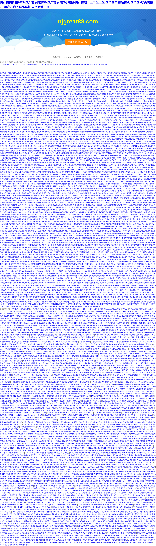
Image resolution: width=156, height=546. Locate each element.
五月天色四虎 (110, 99)
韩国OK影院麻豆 (45, 382)
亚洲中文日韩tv (95, 542)
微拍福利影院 (63, 153)
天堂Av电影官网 (36, 523)
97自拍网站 (10, 523)
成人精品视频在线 (46, 210)
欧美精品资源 (142, 247)
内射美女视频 (61, 87)
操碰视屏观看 (151, 271)
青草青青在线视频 (40, 141)
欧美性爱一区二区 (43, 283)
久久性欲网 (63, 403)
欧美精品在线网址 (56, 80)
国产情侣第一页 (137, 514)
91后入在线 (88, 311)
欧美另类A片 (6, 450)
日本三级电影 (16, 132)
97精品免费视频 (138, 122)
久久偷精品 (99, 337)
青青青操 (58, 309)
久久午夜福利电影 (77, 125)
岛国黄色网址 (70, 87)
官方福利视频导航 (78, 221)
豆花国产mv (109, 335)
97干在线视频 (25, 358)
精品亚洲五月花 (108, 108)
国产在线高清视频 (49, 73)
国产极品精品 (101, 245)
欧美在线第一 (44, 139)
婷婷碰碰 (79, 349)
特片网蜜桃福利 (81, 111)
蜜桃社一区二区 (19, 453)
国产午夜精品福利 (140, 431)
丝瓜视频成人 (135, 273)
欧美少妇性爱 (55, 271)
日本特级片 (76, 533)
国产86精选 (115, 481)
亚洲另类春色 (13, 460)
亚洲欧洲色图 (18, 429)
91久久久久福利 (51, 108)
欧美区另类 (117, 347)
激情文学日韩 (75, 394)
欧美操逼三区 (44, 188)
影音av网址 (113, 512)
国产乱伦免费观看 (107, 148)
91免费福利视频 (143, 120)
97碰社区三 (20, 311)
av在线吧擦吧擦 (107, 120)
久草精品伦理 (80, 455)
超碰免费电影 (116, 413)
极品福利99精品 (5, 172)
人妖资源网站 (107, 413)
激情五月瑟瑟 (30, 363)
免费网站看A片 (133, 151)
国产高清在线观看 (70, 146)
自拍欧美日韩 (87, 127)
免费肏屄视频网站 (39, 483)
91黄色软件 (86, 415)
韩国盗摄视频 (75, 398)
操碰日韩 (100, 514)
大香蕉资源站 (37, 500)
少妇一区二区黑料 (34, 106)
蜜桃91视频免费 (74, 358)
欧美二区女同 (149, 254)
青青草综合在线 (18, 141)
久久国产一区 (59, 410)
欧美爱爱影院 (72, 129)
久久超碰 (74, 526)
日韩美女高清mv (16, 115)
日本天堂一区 (147, 387)
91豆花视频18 (20, 363)
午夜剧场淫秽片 (9, 316)
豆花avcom (35, 453)
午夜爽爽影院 (126, 125)
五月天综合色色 (21, 196)
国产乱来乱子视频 (28, 273)
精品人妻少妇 (147, 464)
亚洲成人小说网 (80, 320)
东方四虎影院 (106, 226)
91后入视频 (118, 344)
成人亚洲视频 (55, 151)
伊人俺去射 (117, 396)
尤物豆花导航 (56, 382)
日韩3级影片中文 (84, 342)
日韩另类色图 (15, 490)
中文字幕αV (106, 405)
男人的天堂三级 (144, 103)
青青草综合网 (38, 224)
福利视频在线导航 (95, 483)
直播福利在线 (9, 219)
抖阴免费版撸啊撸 (6, 420)
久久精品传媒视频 (47, 387)
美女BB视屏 (43, 391)
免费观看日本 (64, 490)
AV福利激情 (110, 519)
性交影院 (71, 462)
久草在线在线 (58, 205)
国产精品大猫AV (114, 377)
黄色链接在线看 (7, 424)
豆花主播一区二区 (81, 172)
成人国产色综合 (119, 441)
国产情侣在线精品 (90, 73)
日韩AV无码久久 (91, 219)
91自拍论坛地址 (143, 85)
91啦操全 (150, 493)
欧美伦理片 (134, 436)
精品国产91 (61, 313)
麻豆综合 (6, 493)
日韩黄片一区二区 (76, 226)
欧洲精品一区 (86, 280)
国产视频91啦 (87, 349)
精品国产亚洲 (69, 278)
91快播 (9, 313)
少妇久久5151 (104, 368)
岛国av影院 (94, 354)
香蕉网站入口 (111, 460)
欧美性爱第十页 (13, 125)
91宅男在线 (6, 474)
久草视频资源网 (130, 528)
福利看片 (132, 396)
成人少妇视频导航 (61, 101)
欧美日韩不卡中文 (124, 205)
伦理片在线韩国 (137, 196)
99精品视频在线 (26, 332)
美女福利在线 (140, 92)
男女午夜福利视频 (92, 184)
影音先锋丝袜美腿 (21, 330)
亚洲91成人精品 (57, 167)
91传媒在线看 (53, 542)
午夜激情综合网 (25, 325)
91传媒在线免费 (25, 313)
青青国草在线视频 (125, 141)
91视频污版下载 (30, 96)
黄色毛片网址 (53, 139)
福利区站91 (10, 507)
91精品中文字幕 (45, 262)
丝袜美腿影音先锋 (19, 439)
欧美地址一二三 (134, 257)
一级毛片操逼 (95, 280)
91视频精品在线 (80, 167)
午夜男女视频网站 (58, 252)
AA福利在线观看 (27, 401)
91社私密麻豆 (130, 453)
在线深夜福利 (69, 252)
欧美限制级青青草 (149, 455)
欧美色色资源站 (48, 446)
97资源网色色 (92, 521)
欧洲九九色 (48, 474)
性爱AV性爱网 (59, 483)
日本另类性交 (104, 453)
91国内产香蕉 (141, 401)
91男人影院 (102, 424)
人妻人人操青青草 (120, 471)
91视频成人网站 (14, 155)
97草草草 (19, 493)
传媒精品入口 (76, 401)
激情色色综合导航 (6, 479)
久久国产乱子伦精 (90, 498)
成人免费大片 (39, 160)
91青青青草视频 (94, 231)
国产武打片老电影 (146, 266)
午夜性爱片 (27, 512)
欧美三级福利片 (54, 125)
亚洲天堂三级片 (70, 172)
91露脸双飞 (48, 417)
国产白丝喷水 (111, 219)
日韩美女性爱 (32, 347)
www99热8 (138, 446)
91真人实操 (107, 514)
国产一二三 (45, 368)
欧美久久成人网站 (11, 408)
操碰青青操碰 (66, 122)
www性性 (48, 328)
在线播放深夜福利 (147, 269)
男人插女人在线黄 (22, 285)
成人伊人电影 (126, 405)
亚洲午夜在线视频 (23, 271)
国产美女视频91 (67, 113)
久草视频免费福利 (7, 429)
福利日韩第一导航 (131, 247)
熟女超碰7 (121, 533)
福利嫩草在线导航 (64, 384)
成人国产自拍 (49, 269)
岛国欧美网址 (134, 103)
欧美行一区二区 (56, 247)
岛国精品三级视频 (66, 151)
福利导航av (141, 420)
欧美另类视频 (32, 457)
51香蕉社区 (58, 516)
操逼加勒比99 (127, 507)
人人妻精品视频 (90, 77)
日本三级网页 (90, 259)
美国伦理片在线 (16, 205)
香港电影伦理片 (88, 80)
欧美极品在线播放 (136, 198)
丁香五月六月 (29, 186)
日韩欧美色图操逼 (121, 85)
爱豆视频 (99, 471)
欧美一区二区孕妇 (117, 226)
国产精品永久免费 (27, 118)
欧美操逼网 (120, 356)
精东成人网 (84, 514)
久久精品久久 (117, 200)
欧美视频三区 (39, 165)
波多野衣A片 (134, 460)
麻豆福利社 (33, 455)
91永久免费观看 (61, 370)
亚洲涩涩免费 (123, 316)
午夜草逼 (123, 339)
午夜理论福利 (125, 363)
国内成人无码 (84, 153)
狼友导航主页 (99, 523)
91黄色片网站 (121, 368)
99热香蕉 (18, 335)
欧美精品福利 (49, 257)
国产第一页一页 (114, 269)
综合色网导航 (105, 488)
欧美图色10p (121, 311)
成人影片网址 (126, 233)
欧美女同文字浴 (59, 269)
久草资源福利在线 (120, 467)
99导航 (92, 361)
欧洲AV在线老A (5, 384)
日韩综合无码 (139, 80)
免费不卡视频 (123, 155)
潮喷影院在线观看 (55, 122)
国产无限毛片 (20, 85)
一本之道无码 (36, 203)
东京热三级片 (105, 280)
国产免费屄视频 (76, 280)
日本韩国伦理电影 (73, 75)
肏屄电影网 (53, 325)
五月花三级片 (149, 408)
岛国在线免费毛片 (111, 252)
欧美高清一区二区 (135, 252)
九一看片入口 (17, 424)
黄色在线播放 (6, 193)
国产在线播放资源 (94, 172)
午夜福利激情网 (111, 450)
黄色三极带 (117, 495)
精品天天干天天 (13, 516)
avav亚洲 (12, 363)
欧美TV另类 (127, 427)
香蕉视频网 (98, 372)
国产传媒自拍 (135, 363)
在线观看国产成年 (61, 436)
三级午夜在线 (55, 429)
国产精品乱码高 (147, 233)
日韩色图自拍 (23, 323)
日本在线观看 (30, 410)
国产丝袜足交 (24, 309)
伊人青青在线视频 (139, 479)
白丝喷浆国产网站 (53, 238)
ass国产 (72, 488)
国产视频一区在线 (112, 212)
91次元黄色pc (30, 389)
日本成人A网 (112, 370)
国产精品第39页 (129, 443)
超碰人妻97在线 (105, 429)
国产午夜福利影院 (12, 323)
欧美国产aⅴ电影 (93, 115)
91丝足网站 (107, 505)
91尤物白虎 (78, 323)
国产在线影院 (72, 101)
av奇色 (133, 434)
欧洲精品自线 (146, 523)
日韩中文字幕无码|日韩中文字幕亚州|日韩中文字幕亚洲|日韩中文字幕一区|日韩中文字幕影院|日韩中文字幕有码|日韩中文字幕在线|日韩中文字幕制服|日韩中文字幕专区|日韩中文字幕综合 (76, 287)
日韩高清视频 (109, 259)
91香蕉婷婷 (119, 476)
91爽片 (134, 457)
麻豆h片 (31, 408)
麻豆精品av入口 (27, 169)
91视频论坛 (9, 365)
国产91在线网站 (130, 441)
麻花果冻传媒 (110, 73)
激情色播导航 (119, 417)
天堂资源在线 (40, 424)
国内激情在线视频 (122, 177)
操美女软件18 (64, 349)
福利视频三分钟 (22, 441)
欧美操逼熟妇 (145, 318)
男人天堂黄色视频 (133, 221)
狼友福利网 (72, 460)
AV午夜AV (138, 443)
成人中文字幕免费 (112, 198)
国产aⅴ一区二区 (24, 103)
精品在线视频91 (13, 481)
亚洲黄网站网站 (41, 469)
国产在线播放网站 (59, 160)
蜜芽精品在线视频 (19, 389)
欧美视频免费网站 (49, 101)
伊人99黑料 (118, 516)
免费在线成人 (36, 99)
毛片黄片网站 (117, 238)
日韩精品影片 (44, 351)
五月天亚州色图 (144, 460)
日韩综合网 (92, 439)
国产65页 (10, 389)
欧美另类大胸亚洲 (126, 207)
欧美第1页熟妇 (5, 273)
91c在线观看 (151, 476)
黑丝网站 (110, 415)
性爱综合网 (151, 540)
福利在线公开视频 (54, 85)
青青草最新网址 (38, 193)
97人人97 (125, 309)
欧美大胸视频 (145, 238)
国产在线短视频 (21, 122)
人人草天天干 (40, 337)
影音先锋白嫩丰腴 (142, 361)
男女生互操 (128, 500)
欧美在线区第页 (148, 228)
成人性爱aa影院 (34, 155)
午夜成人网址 (47, 118)
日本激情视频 (54, 467)
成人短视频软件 (41, 238)
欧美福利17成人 (143, 184)
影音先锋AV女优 (74, 363)
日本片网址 (9, 325)
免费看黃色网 (26, 521)
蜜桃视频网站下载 (138, 207)
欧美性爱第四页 (110, 134)
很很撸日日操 (43, 153)
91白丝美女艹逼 (24, 212)
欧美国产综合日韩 (122, 429)
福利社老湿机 (114, 486)
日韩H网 (31, 370)
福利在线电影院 (115, 280)
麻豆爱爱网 (76, 375)
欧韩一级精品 (144, 512)
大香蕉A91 (46, 365)
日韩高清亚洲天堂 (76, 530)
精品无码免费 (59, 181)
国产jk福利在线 (70, 160)
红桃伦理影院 (46, 429)
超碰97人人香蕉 (102, 106)
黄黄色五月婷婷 (39, 186)
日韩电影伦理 (56, 106)
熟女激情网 (24, 356)
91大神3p (96, 530)
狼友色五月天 (81, 460)
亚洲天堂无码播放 (19, 514)
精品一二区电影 (39, 370)
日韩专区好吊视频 (16, 342)
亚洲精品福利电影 (120, 283)
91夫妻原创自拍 (31, 122)
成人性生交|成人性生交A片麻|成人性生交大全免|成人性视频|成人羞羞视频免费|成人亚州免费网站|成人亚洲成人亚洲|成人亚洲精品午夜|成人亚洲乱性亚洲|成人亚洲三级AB (95, 292)
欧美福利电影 (77, 538)
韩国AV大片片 (43, 476)
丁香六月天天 (114, 271)
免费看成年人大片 (82, 162)
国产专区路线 (20, 535)
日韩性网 (3, 377)
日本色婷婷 (110, 417)
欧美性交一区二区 (37, 464)
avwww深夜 (120, 361)
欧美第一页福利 (45, 247)
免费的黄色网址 (10, 502)
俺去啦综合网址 (141, 351)
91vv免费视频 (8, 320)
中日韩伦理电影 (47, 259)
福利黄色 (124, 377)
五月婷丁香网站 (101, 254)
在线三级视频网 (133, 177)
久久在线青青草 (66, 368)
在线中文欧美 (9, 221)
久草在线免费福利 (115, 309)
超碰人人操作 (14, 542)
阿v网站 (92, 328)
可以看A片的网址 (35, 94)
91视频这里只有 (27, 115)
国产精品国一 (24, 188)
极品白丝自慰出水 (61, 129)
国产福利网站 (32, 283)
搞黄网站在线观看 (53, 273)
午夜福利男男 (10, 85)
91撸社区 (131, 446)
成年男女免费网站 (124, 245)
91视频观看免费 (28, 177)
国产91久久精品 (137, 146)
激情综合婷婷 (76, 198)
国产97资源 (39, 330)
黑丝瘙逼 (142, 358)
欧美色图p (74, 448)
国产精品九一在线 (109, 177)
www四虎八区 (82, 417)
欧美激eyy (103, 530)
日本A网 (65, 356)
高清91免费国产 (76, 247)
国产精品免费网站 (34, 167)
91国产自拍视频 (147, 252)
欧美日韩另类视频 (8, 162)
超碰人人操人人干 (28, 474)
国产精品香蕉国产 (14, 252)
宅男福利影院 (23, 120)
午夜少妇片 (119, 455)
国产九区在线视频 (114, 530)
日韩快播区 (15, 471)
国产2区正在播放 (81, 160)
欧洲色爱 (44, 311)
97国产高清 (44, 325)
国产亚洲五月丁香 (97, 158)
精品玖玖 (112, 325)
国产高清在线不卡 (35, 172)
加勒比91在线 (89, 509)
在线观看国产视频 (91, 155)
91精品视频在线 (112, 236)
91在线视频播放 (78, 236)
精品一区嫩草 (35, 236)
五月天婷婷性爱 (5, 99)
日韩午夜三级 (130, 158)
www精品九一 (46, 521)
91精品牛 (84, 533)
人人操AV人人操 (74, 528)
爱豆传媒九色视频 (6, 398)
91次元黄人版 (103, 351)
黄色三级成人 (133, 184)
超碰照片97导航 (141, 483)
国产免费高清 (103, 210)
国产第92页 (109, 347)
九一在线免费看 (74, 356)
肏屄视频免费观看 (112, 313)
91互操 (4, 354)
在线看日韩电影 (148, 205)
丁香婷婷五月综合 (40, 177)
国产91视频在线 (18, 181)
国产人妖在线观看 (148, 198)
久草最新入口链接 (88, 198)
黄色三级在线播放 (149, 89)
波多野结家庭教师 (122, 77)
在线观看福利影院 (38, 269)
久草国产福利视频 (58, 526)
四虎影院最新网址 (50, 538)
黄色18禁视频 (146, 500)
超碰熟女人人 (104, 408)
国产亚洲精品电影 (100, 151)
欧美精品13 (22, 410)
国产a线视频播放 (50, 276)
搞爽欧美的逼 (143, 77)
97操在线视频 (137, 455)
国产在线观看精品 (69, 262)
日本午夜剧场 (108, 443)
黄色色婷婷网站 (90, 316)
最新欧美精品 (111, 191)
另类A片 (56, 339)
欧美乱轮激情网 (62, 115)
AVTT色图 (127, 521)
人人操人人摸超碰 (81, 493)
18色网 (149, 431)
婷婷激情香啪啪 (7, 405)
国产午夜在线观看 (66, 271)
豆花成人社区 (54, 349)
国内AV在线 (58, 540)
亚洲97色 (55, 337)
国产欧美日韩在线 (48, 172)
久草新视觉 (69, 335)
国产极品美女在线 (91, 193)
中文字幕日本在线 (26, 214)
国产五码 (93, 347)
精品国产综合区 (52, 177)
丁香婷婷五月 (17, 82)
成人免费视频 (142, 493)
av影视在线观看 (56, 266)
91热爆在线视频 (131, 533)
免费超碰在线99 (60, 320)
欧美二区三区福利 (63, 212)
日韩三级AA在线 (49, 408)
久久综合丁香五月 (34, 460)
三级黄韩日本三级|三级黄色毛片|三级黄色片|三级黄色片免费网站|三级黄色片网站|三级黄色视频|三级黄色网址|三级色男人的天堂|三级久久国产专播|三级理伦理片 (56, 299)
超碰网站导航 (86, 113)
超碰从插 (99, 457)
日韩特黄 (47, 422)
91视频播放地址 (20, 540)
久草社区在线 (72, 396)
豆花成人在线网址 (80, 429)
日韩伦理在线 (24, 467)
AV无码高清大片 (44, 488)
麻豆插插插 (113, 453)
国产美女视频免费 (138, 203)
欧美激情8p (142, 398)
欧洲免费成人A (99, 196)
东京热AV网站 (92, 389)
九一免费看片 (36, 448)
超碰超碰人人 (51, 335)
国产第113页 (112, 354)
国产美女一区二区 (115, 264)
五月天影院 (16, 479)
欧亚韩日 (129, 488)
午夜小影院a (138, 519)
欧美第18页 (57, 481)
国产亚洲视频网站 (63, 226)
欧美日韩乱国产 (137, 233)
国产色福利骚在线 (96, 431)
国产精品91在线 (16, 129)
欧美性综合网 (12, 266)
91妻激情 (71, 420)
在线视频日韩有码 (93, 368)
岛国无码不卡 (29, 320)
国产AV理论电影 (131, 498)
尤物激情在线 (141, 448)
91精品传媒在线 (34, 394)
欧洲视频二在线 (80, 165)
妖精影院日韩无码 (89, 94)
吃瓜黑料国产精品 (127, 127)
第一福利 (134, 493)
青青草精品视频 (50, 129)
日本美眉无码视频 (85, 238)
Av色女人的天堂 (34, 188)
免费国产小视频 (119, 278)
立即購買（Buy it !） (78, 42)
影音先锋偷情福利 (49, 509)
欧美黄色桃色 (45, 405)
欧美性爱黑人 (23, 139)
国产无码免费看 (10, 278)
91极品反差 (13, 486)
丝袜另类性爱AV (7, 519)
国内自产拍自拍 (101, 191)
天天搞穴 (68, 377)
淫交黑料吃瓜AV (71, 264)
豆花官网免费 (14, 368)
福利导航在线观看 (15, 243)
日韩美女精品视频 (19, 174)
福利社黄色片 (95, 240)
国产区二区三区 (22, 111)
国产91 (78, 502)
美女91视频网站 (56, 330)
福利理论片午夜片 (63, 148)
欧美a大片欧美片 (51, 226)
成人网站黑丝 (142, 488)
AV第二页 (53, 505)
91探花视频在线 (68, 257)
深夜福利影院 (86, 271)
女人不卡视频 (61, 228)
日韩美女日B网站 (41, 221)
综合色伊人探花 (5, 521)
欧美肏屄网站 (138, 153)
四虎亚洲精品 (109, 462)
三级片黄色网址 (71, 143)
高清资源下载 (88, 278)
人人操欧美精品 (110, 507)
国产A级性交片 (128, 523)
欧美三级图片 (6, 75)
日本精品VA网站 (62, 460)
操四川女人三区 (141, 158)
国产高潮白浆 (13, 283)
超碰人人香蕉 (108, 479)
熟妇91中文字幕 (58, 431)
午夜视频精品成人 (68, 259)
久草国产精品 (123, 271)
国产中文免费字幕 (44, 266)
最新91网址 (119, 427)
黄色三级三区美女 (37, 101)
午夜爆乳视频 (29, 160)
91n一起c (119, 507)
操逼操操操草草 (124, 257)
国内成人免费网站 (60, 203)
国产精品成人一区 (31, 278)
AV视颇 (70, 436)
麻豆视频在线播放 (143, 347)
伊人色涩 (116, 342)
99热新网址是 (141, 457)
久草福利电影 (35, 325)
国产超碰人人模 (137, 89)
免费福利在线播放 (82, 92)
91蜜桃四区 (106, 457)
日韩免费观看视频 (8, 335)
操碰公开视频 (60, 441)
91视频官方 (26, 519)
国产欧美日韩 (100, 259)
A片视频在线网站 (146, 136)
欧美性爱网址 (108, 441)
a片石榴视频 (66, 540)
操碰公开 (52, 457)
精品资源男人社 (50, 165)
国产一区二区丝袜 (132, 132)
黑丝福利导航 (65, 448)
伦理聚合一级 (20, 502)
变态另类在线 (79, 471)
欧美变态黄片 (62, 184)
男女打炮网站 (149, 264)
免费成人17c (52, 460)
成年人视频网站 (147, 193)
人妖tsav (94, 339)
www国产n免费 (90, 443)
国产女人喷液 (13, 198)
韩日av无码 (83, 368)
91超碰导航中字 (139, 439)
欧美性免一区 (49, 356)
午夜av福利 (95, 453)
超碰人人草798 (29, 413)
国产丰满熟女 (138, 226)
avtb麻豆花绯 (38, 538)
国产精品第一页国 (89, 236)
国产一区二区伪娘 (84, 203)
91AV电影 (23, 427)
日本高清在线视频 (23, 247)
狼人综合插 (41, 344)
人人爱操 (47, 330)
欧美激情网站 (45, 361)
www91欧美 (101, 521)
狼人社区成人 (15, 172)
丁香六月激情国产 (39, 181)
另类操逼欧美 (76, 85)
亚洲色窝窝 (44, 479)
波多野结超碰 (99, 94)
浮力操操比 (16, 309)
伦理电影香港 (57, 259)
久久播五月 (32, 316)
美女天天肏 (132, 401)
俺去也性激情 (120, 424)
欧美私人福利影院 (119, 179)
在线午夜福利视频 (120, 108)
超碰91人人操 (47, 462)
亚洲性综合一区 (133, 219)
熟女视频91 (49, 332)
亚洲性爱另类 (101, 439)
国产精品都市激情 (146, 125)
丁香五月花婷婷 (32, 339)
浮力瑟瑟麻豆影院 (99, 311)
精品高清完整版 (34, 247)
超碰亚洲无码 (110, 387)
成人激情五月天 (104, 162)
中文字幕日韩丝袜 (76, 158)
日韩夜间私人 (113, 160)
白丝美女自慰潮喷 (17, 146)
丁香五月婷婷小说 (54, 198)
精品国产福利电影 (150, 115)
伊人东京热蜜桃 (24, 542)
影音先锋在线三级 (124, 493)
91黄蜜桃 (133, 530)
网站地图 (104, 64)
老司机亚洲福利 (85, 382)
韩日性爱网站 (82, 540)
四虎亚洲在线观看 (110, 330)
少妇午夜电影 (128, 505)
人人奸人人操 (136, 269)
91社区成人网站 (65, 398)
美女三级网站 (134, 250)
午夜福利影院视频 (32, 80)
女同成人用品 (35, 132)
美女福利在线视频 (121, 73)
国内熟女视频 (138, 467)
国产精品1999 (65, 342)
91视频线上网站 (19, 320)
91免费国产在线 (139, 254)
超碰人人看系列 (64, 337)
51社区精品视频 (85, 377)
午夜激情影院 (138, 231)
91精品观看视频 (96, 342)
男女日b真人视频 (64, 139)
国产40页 (81, 413)
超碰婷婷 (124, 446)
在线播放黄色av (91, 205)
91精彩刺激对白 (138, 101)
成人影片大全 (23, 151)
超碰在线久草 (44, 398)
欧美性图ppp (35, 372)
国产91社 (11, 415)
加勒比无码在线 (132, 85)
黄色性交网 (58, 356)
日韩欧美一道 (59, 535)
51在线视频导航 (109, 420)
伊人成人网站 (30, 514)
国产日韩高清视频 (105, 143)
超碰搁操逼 (56, 379)
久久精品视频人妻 (49, 250)
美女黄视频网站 (131, 134)
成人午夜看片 (7, 174)
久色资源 (74, 481)
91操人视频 (107, 391)
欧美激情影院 (39, 408)
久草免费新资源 (70, 99)
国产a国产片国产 (149, 240)
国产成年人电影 (121, 134)
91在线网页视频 (103, 325)
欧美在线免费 (20, 134)
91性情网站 (121, 450)
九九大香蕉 (28, 311)
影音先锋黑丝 (138, 387)
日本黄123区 (19, 507)
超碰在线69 (140, 434)
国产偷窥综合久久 (120, 96)
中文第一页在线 (7, 141)
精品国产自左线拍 (119, 120)
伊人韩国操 (110, 521)
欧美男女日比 (145, 236)
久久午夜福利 (103, 87)
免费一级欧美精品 (83, 96)
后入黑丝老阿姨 (89, 379)
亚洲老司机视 (36, 516)
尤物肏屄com (58, 332)
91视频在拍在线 (122, 490)
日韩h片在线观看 (40, 108)
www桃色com (49, 316)
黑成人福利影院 (69, 181)
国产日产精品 (44, 125)
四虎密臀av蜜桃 (26, 448)
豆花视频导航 (39, 533)
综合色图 (67, 431)
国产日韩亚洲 (24, 207)
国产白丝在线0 (73, 238)
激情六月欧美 (129, 113)
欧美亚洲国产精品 (23, 231)
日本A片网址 (140, 408)
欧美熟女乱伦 (75, 136)
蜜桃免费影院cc (65, 125)
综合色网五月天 (109, 384)
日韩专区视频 (29, 420)
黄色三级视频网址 (149, 101)
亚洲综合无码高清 (30, 228)
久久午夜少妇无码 (134, 136)
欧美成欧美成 (12, 231)
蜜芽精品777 (124, 337)
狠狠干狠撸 (41, 379)
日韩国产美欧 (47, 481)
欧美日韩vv (27, 342)
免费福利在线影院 (92, 87)
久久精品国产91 (22, 210)
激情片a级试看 (30, 469)
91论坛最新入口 (119, 469)
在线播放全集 (63, 238)
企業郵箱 (99, 57)
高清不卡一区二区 (47, 203)
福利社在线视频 (86, 339)
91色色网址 (4, 505)
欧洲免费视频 (151, 99)
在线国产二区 (42, 313)
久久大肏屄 (91, 344)
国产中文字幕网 (55, 188)
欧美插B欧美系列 (25, 450)
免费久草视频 (126, 238)
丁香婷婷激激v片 (69, 205)
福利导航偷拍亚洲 (31, 318)
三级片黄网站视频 (44, 245)
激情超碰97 (59, 424)
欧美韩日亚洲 (62, 396)
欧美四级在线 (130, 96)
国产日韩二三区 (50, 146)
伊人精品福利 (65, 474)
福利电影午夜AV (87, 247)
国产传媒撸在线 (143, 94)
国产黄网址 (55, 328)
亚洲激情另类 (60, 311)
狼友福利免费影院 (108, 96)
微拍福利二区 (140, 96)
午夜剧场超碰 (38, 422)
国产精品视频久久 (66, 198)
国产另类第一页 (81, 344)
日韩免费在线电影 (26, 99)
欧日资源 (33, 530)
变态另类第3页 (149, 122)
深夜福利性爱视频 (119, 113)
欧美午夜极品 (140, 169)
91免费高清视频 (113, 155)
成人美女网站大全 (117, 92)
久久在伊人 (137, 505)
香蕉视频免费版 (93, 243)
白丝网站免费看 (114, 146)
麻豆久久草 (145, 339)
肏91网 (76, 382)
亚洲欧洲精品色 (81, 169)
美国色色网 (10, 500)
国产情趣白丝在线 (75, 89)
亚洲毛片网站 (97, 375)
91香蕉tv (24, 316)
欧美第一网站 (38, 118)
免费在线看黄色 (53, 136)
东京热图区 (90, 469)
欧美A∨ (39, 347)
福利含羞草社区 (63, 325)
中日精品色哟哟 (112, 533)
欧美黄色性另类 (85, 108)
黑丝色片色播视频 (13, 356)
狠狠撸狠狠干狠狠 (129, 169)
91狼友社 (67, 526)
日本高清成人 (20, 278)
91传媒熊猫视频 (30, 446)
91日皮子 (3, 436)
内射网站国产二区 (108, 332)
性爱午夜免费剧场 (142, 502)
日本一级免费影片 (66, 476)
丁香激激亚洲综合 (108, 85)
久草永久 (103, 417)
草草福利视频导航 (97, 505)
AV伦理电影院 (110, 427)
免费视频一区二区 (6, 228)
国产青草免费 (21, 240)
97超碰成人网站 (22, 387)
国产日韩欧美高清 (57, 207)
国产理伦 (33, 335)
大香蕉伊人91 (58, 453)
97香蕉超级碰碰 (78, 191)
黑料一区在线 (64, 120)
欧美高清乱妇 (92, 186)
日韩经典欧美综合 (28, 129)
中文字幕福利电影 (37, 252)
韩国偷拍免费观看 (125, 514)
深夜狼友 (28, 453)
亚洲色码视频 (110, 132)
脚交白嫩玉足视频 (103, 129)
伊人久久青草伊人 (8, 540)
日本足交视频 (64, 521)
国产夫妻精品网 (19, 96)
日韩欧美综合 (87, 188)
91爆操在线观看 (140, 139)
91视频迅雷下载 (88, 141)
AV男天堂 (61, 351)
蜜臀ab (63, 379)
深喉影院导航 (12, 210)
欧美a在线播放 (91, 132)
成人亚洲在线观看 (143, 214)
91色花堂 (104, 422)
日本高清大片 (13, 212)
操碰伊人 (149, 479)
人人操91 (5, 486)
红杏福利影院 (117, 240)
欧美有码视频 (80, 174)
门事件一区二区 (106, 139)
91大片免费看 (142, 436)
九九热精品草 (52, 313)
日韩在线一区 (125, 82)
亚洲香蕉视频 (47, 252)
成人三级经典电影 (55, 236)
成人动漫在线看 (98, 122)
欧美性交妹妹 (6, 387)
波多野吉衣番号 (59, 172)
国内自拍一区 (101, 219)
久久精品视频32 (115, 408)
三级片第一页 (146, 186)
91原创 (86, 361)
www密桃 (44, 460)
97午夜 (113, 375)
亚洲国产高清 (96, 188)
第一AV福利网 (54, 498)
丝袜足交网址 (151, 375)
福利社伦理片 (137, 259)
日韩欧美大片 (87, 507)
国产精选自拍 (7, 186)
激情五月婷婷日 (50, 233)
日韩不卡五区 (70, 320)
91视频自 (63, 417)
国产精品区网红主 (28, 82)
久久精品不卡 (91, 111)
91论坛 (113, 429)
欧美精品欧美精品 (80, 259)
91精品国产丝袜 (22, 408)
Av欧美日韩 (16, 332)
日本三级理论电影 (12, 262)
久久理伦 (128, 391)
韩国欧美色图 (32, 356)
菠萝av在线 (149, 462)
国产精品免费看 (7, 82)
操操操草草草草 (120, 132)
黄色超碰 (41, 441)
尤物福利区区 (127, 217)
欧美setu (57, 455)
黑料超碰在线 (71, 162)
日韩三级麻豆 (19, 500)
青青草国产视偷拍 (103, 160)
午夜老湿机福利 (132, 313)
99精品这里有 (52, 519)
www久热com (28, 415)
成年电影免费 (16, 73)
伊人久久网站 (93, 490)
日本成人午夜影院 (14, 188)
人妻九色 (66, 453)
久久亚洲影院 (58, 257)
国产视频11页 (121, 398)
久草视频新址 (23, 283)
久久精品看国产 (65, 512)
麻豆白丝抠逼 (145, 422)
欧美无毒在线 (87, 436)
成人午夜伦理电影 (12, 120)
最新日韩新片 (128, 111)
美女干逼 (40, 318)
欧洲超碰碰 (121, 498)
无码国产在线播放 (98, 136)
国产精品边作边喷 (57, 262)
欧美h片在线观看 (124, 198)
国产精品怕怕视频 (98, 500)
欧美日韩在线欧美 (17, 193)
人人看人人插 (77, 271)
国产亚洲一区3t (85, 384)
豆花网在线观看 (78, 498)
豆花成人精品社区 (49, 523)
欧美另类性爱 (6, 471)
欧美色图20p (55, 401)
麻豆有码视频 (114, 403)
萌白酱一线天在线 (9, 224)
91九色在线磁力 (143, 535)
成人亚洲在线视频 (131, 179)
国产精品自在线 (25, 264)
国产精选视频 (87, 125)
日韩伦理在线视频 (40, 413)
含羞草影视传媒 (99, 427)
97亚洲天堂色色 (108, 358)
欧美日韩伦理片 (13, 139)
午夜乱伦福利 (116, 127)
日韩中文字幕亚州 (130, 167)
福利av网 (92, 479)
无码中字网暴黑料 (33, 196)
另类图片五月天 (5, 401)
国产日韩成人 (100, 387)
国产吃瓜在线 (128, 332)
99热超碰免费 (54, 398)
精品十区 (128, 512)
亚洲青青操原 (90, 337)
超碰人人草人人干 (112, 493)
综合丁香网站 (4, 77)
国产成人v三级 (150, 169)
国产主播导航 (32, 111)
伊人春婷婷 (23, 403)
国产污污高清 (78, 257)
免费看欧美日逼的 (97, 384)
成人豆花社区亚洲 (35, 467)
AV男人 (121, 528)
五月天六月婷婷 (31, 162)
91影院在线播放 (11, 106)
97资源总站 (57, 375)
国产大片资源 (53, 217)
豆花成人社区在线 (58, 507)
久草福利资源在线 (77, 512)
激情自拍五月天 (73, 233)
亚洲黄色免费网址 (44, 528)
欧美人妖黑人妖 (45, 271)
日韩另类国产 (26, 73)
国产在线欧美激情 (41, 85)
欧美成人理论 (127, 318)
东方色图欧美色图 (82, 186)
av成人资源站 (123, 335)
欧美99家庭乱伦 (16, 143)
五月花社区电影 (103, 528)
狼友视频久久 (77, 436)
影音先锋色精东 (135, 422)
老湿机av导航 (77, 507)
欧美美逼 (72, 325)
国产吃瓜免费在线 (123, 236)
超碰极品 (57, 450)
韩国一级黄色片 (100, 361)
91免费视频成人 (147, 280)
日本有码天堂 (45, 490)
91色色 (87, 347)
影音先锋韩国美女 (95, 481)
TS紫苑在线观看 (48, 320)
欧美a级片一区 (47, 375)
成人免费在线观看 (118, 139)
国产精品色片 (26, 236)
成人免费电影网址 (83, 483)
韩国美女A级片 (123, 448)
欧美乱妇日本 (30, 240)
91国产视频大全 (98, 391)
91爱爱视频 (129, 424)
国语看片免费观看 (23, 266)
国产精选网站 (44, 236)
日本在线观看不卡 (20, 162)
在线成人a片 (118, 439)
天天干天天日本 (143, 342)
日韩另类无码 (44, 254)
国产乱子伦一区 (98, 349)
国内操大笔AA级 (70, 92)
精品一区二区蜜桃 (32, 349)
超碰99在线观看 (141, 441)
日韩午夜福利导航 (109, 389)
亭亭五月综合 (133, 309)
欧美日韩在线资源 (60, 240)
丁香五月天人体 (139, 377)
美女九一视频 (97, 446)
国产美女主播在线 (31, 134)
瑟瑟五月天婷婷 (128, 439)
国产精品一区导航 (91, 106)
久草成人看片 (87, 403)
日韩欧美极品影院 (24, 125)
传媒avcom (43, 486)
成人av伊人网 (69, 434)
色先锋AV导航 (103, 526)
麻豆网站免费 (90, 167)
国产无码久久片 (101, 257)
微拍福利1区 (70, 379)
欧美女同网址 (19, 238)
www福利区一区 (87, 502)
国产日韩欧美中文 (107, 188)
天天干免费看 (137, 365)
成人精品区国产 (70, 165)
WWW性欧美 (106, 481)
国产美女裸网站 (101, 236)
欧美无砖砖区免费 (109, 431)
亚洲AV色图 (20, 396)
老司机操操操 (124, 87)
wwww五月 (29, 483)
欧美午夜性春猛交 (67, 219)
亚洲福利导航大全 (100, 313)
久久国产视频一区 (89, 254)
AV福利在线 (141, 498)
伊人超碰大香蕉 (18, 398)
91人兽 (104, 410)
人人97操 (144, 486)
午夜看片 (94, 323)
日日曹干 (151, 488)
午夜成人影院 (60, 224)
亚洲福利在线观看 (119, 247)
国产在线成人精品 (6, 148)
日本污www (94, 370)
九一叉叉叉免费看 (84, 505)
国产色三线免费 (59, 92)
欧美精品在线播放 (90, 221)
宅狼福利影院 (90, 165)
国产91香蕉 (74, 439)
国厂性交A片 (108, 495)
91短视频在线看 (39, 129)
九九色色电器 (65, 439)
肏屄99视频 (46, 403)
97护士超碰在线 (17, 512)
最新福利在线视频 (24, 77)
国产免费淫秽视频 (146, 245)
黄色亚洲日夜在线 (10, 462)
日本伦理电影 (81, 184)
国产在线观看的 (91, 99)
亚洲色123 (65, 488)
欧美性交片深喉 (148, 507)
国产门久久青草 (37, 200)
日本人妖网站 (15, 113)
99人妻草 (129, 469)
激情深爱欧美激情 (103, 174)
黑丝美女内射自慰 (87, 375)
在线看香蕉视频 (27, 328)
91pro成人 (34, 313)
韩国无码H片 (142, 471)
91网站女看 (134, 342)
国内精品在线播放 (112, 141)
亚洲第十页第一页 (69, 77)
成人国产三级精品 (114, 106)
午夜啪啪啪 (36, 311)
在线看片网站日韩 (88, 177)
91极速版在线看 (56, 405)
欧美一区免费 (53, 184)
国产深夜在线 (29, 174)
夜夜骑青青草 (33, 266)
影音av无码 (91, 493)
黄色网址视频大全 (129, 538)
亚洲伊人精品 (40, 240)
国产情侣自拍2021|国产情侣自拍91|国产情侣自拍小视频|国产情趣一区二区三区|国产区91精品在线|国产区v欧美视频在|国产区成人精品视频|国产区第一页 (50, 64)
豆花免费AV (110, 344)
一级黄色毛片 (21, 280)
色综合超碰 (112, 526)
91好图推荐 (63, 462)
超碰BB (46, 514)
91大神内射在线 (136, 186)
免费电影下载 (41, 134)
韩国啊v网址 (123, 540)
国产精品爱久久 (148, 382)
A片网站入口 (90, 523)
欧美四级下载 (97, 278)
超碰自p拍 (125, 349)
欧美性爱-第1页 (70, 73)
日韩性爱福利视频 (89, 257)
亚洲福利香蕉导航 (22, 462)
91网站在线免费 (15, 394)
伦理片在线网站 (142, 283)
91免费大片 (140, 542)
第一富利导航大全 (133, 368)
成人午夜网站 (101, 118)
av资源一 (49, 337)
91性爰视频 (143, 368)
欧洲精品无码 (63, 217)
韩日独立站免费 (65, 339)
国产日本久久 (4, 200)
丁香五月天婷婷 (138, 111)
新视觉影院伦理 (8, 89)
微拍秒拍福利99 (138, 356)
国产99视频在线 (97, 127)
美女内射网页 (101, 186)
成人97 (74, 483)
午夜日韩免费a (45, 372)
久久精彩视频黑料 (82, 250)
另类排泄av (17, 328)
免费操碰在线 (100, 111)
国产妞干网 (40, 316)
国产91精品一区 (14, 200)
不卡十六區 (86, 408)
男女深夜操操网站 (80, 219)
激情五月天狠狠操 (34, 151)
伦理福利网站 (141, 134)
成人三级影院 (63, 273)
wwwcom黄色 (72, 370)
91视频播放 (12, 441)
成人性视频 (99, 479)
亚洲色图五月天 (116, 125)
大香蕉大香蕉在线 (56, 514)
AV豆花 (23, 339)
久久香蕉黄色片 (89, 434)
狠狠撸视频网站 (39, 75)
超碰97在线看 (25, 382)
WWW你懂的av (127, 413)
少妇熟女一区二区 (82, 488)
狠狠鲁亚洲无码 (111, 118)
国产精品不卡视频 (6, 73)
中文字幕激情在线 (128, 200)
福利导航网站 (97, 181)
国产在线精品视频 (147, 212)
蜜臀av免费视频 (68, 80)
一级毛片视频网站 (92, 266)
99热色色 (43, 453)
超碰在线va (93, 528)
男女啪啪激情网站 (43, 184)
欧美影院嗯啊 (49, 75)
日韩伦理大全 (7, 276)
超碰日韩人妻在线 (43, 505)
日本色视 (72, 455)
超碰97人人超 (137, 413)
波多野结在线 (28, 181)
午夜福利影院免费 (11, 347)
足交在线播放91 (144, 87)
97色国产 (69, 498)
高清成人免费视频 (52, 134)
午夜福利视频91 (100, 538)
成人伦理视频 (132, 214)
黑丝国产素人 (15, 384)
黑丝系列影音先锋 (16, 495)
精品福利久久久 (128, 143)
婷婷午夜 (28, 365)
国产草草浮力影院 (130, 502)
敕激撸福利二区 (82, 146)
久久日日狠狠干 (145, 474)
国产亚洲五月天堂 (80, 318)
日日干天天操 (108, 196)
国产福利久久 (89, 464)
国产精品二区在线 (106, 172)
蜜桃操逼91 (118, 318)
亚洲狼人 (145, 427)
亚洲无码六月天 (122, 375)
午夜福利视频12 (105, 207)
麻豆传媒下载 (82, 243)
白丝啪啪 (134, 516)
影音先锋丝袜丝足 (108, 318)
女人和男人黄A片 (144, 188)
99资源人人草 (128, 387)
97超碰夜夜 (4, 441)
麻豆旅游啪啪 (25, 372)
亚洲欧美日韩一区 (92, 143)
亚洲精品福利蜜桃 (118, 172)
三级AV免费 (136, 318)
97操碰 (14, 387)
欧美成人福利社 (55, 120)
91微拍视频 (86, 323)
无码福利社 (50, 309)
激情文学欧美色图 (63, 108)
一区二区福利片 (17, 203)
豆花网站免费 (86, 332)
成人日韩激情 (149, 207)
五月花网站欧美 (96, 233)
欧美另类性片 (151, 113)
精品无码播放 (79, 181)
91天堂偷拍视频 (8, 160)
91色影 (61, 434)
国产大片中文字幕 (41, 363)
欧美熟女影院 (121, 94)
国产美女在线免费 (46, 155)
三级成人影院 (106, 233)
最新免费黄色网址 (60, 264)
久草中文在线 (142, 160)
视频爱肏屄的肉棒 (59, 464)
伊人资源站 (119, 387)
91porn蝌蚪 (45, 498)
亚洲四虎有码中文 (88, 372)
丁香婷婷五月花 (45, 113)
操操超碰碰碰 (29, 148)
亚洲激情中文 (59, 146)
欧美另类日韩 (50, 111)
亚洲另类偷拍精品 (107, 542)
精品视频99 (66, 514)
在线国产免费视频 (97, 108)
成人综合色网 (13, 254)
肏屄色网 (106, 403)
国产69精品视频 (61, 162)
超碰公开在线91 (58, 318)
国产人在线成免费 (123, 252)
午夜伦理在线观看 (88, 151)
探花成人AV (112, 490)
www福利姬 (4, 403)
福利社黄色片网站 (110, 94)
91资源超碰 (90, 318)
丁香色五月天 (129, 153)
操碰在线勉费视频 (46, 106)
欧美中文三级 (53, 283)
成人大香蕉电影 (23, 526)
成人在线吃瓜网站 (69, 132)
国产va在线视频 (7, 181)
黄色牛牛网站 (77, 80)
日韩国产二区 (16, 226)
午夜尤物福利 (130, 483)
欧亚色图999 (101, 450)
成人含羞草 (73, 413)
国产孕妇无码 (85, 89)
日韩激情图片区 (36, 243)
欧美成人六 (139, 396)
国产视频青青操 (146, 325)
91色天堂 (125, 347)
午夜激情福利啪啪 (109, 328)
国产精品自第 (85, 394)
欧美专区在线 (29, 108)
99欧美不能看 (61, 422)
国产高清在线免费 (17, 177)
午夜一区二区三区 (100, 198)
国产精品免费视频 (11, 280)
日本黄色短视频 (30, 417)
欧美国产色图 (87, 224)
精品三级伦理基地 (34, 210)
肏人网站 (96, 535)
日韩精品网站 (46, 448)
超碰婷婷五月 (106, 125)
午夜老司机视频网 (66, 401)
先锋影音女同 (40, 276)
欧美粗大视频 (71, 469)
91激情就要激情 (104, 486)
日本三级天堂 (102, 193)
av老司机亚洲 (35, 519)
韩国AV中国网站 (48, 500)
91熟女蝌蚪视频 (134, 335)
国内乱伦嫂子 (86, 103)
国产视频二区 (126, 273)
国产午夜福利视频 (118, 153)
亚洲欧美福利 (60, 193)
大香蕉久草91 (110, 361)
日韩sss (152, 413)
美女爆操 (127, 358)
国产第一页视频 (71, 214)
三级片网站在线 (144, 323)
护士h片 (143, 469)
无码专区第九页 (34, 377)
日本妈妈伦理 (103, 490)
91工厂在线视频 (149, 396)
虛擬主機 (88, 57)
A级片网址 (147, 495)
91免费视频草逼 (69, 155)
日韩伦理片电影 (11, 217)
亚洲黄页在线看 (91, 460)
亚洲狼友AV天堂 (117, 464)
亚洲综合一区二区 (72, 240)
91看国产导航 (130, 389)
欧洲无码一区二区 (76, 354)
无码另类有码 (124, 184)
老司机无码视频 (80, 420)
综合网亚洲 (15, 488)
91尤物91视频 (106, 363)
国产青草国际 (80, 77)
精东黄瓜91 (77, 332)
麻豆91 (127, 422)
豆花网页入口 (90, 420)
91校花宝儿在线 (44, 439)
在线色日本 (33, 379)
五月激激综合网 (122, 330)
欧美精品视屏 (124, 165)
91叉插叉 (82, 337)
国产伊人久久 (122, 351)
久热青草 (21, 318)
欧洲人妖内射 (25, 479)
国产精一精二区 (73, 115)
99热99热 (111, 476)
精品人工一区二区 (48, 516)
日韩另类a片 (80, 464)
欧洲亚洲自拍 (137, 162)
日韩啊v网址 (63, 479)
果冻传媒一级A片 (78, 311)
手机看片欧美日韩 (51, 87)
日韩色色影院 (151, 401)
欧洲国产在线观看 (131, 278)
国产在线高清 (124, 280)
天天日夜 (125, 323)
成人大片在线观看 (108, 278)
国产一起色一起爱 (63, 158)
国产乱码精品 (49, 214)
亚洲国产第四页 (132, 471)
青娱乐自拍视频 (46, 512)
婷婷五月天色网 (65, 365)
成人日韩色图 (4, 542)
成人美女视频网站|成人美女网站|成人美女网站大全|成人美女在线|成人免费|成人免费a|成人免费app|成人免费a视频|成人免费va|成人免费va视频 (53, 306)
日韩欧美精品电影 (74, 153)
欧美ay (39, 403)
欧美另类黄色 (146, 217)
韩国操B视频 (132, 535)
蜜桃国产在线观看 (47, 99)
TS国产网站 (74, 453)
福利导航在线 (142, 271)
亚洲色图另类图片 (121, 420)
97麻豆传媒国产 (77, 387)
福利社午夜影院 (52, 471)
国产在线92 (145, 526)
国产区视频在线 (135, 212)
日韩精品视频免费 (29, 165)
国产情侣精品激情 (43, 427)
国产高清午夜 (108, 276)
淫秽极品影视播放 (53, 221)
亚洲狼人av (103, 365)
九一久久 (59, 408)
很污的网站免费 (22, 217)
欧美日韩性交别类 (83, 101)
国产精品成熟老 (103, 214)
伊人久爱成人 (54, 427)
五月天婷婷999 (84, 328)
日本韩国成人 (112, 351)
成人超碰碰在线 (12, 379)
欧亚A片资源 (8, 372)
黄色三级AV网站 (148, 196)
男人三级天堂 (93, 210)
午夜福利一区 (71, 169)
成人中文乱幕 (55, 103)
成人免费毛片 (97, 226)
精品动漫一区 (77, 113)
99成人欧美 (87, 330)
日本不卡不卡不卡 (107, 396)
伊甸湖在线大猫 (33, 153)
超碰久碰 (44, 519)
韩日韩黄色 (149, 377)
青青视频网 (39, 495)
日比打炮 (138, 339)
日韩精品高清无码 (15, 259)
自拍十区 (62, 372)
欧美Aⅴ (143, 476)
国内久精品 (26, 493)
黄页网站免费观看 (78, 106)
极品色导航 (145, 405)
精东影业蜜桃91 (130, 361)
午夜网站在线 (9, 87)
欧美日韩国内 (101, 316)
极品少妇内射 (35, 125)
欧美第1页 (126, 516)
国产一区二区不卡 (19, 250)
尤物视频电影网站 (14, 207)
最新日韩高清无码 (149, 143)
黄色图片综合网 (27, 509)
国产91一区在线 (34, 207)
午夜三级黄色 (78, 278)
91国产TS (108, 540)
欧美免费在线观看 (93, 169)
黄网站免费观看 (129, 417)
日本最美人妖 (108, 179)
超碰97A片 (60, 323)
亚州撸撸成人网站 (121, 328)
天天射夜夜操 (130, 379)
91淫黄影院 (72, 500)
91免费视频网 (130, 509)
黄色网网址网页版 (85, 453)
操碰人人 (75, 368)
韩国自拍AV (88, 391)
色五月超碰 (105, 394)
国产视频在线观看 (60, 214)
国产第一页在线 (45, 151)
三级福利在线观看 (11, 240)
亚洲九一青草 (112, 498)
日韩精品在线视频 (104, 262)
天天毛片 (83, 467)
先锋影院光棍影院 (53, 391)
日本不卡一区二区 (27, 205)
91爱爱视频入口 (144, 221)
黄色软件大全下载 (113, 165)
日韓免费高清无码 (77, 122)
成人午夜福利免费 (83, 231)
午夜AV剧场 (149, 316)
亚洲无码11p (143, 429)
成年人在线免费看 (116, 162)
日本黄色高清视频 (98, 507)
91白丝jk (73, 349)
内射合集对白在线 (65, 136)
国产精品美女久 (57, 118)
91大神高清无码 (17, 413)
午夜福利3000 (132, 420)
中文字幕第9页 (128, 226)
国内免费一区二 (99, 252)
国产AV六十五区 (44, 196)
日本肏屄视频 (135, 325)
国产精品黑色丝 (70, 269)
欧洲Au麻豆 (96, 436)
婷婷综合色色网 (72, 505)
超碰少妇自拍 (37, 507)
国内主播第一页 (17, 257)
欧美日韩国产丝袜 (49, 224)
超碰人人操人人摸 (14, 431)
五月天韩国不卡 (64, 530)
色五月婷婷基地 (141, 384)
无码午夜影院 (136, 526)
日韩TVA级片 (90, 495)
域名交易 (67, 57)
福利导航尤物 (95, 203)
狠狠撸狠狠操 (36, 259)
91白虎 (100, 389)
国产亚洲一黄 (133, 429)
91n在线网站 (106, 382)
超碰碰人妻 (53, 384)
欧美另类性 (25, 533)
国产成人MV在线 (116, 262)
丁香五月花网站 (5, 115)
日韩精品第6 (61, 335)
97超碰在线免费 (32, 436)
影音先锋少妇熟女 (83, 450)
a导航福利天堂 (42, 335)
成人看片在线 (109, 283)
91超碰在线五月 (12, 498)
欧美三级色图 (28, 351)
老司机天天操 (29, 250)
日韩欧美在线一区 (27, 233)
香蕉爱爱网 (135, 358)
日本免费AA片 (8, 328)
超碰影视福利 (75, 514)
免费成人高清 (11, 196)
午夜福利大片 (38, 143)
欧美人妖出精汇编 (92, 486)
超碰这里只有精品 (10, 337)
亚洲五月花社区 (37, 481)
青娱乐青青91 (11, 396)
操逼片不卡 (84, 490)
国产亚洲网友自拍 (18, 184)
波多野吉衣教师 (77, 94)
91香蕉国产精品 (139, 264)
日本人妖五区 (97, 502)
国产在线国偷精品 (39, 115)
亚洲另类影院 (116, 363)
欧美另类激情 (135, 125)
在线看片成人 (4, 118)
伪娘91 (115, 335)
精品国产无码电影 (38, 214)
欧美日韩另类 (49, 181)
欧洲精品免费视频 (25, 516)
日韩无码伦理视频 (89, 134)
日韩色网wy (90, 441)
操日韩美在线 (115, 382)
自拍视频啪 (51, 486)
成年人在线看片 (121, 221)
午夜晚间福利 (132, 271)
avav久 (12, 493)
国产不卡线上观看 (71, 210)
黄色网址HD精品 (45, 167)
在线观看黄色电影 (27, 538)
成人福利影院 (41, 278)
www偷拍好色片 (95, 394)
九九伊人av (133, 382)
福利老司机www (49, 441)
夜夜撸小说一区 (51, 89)
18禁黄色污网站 (136, 193)
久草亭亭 (36, 488)
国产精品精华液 (5, 101)
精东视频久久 (43, 323)
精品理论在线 (148, 379)
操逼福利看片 (144, 118)
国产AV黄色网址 (142, 394)
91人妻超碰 (146, 354)
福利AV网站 (40, 417)
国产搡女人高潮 (55, 439)
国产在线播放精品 (115, 231)
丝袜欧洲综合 (25, 384)
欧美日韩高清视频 (136, 82)
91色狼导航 (65, 309)
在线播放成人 (103, 266)
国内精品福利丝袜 (126, 146)
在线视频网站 (126, 75)
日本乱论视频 (84, 528)
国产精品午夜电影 (140, 113)
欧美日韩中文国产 (90, 191)
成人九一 (149, 358)
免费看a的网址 (35, 479)
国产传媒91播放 (133, 330)
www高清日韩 (100, 344)
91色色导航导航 (30, 337)
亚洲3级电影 (48, 318)
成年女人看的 (130, 276)
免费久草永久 (139, 181)
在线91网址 (19, 415)
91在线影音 (108, 523)
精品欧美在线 (118, 122)
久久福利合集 (4, 394)
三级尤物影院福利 (62, 233)
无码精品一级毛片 (126, 129)
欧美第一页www (147, 415)
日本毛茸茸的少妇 (47, 450)
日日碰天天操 (130, 191)
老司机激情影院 (17, 443)
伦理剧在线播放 (50, 96)
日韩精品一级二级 (126, 403)
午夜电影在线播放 (34, 139)
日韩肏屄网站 (61, 505)
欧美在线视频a (104, 264)
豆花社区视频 (83, 439)
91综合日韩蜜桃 (19, 365)
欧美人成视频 (27, 193)
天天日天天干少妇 (58, 502)
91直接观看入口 (148, 365)
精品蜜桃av (36, 490)
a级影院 (40, 339)
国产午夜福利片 (135, 236)
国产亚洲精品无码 (47, 92)
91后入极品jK (91, 467)
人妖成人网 (99, 434)
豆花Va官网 (47, 415)
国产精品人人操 (16, 521)
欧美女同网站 (140, 528)
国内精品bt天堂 (22, 106)
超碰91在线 (16, 372)
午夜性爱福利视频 (109, 158)
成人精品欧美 (113, 528)
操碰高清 (39, 410)
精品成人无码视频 (92, 214)
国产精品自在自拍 (145, 250)
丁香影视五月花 (45, 103)
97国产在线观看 (136, 141)
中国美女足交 (149, 127)
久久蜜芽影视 (124, 530)
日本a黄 (125, 535)
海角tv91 (12, 528)
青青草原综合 (107, 127)
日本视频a (107, 464)
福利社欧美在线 (103, 269)
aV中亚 (51, 455)
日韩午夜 (107, 337)
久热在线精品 (78, 434)
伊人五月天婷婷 (70, 361)
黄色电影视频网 (92, 351)
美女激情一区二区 (120, 188)
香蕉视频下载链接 (62, 82)
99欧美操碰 (79, 535)
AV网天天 (49, 502)
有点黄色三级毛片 (104, 184)
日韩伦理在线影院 (6, 203)
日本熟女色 (58, 500)
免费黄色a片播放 (150, 203)
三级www (89, 446)
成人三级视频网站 (149, 146)
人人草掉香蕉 (20, 224)
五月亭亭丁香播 (10, 122)
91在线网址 (146, 443)
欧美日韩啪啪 (145, 363)
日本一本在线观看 (65, 141)
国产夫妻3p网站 (138, 495)
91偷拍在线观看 (5, 490)
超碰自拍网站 (12, 410)
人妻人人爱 (138, 354)
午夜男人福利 (69, 446)
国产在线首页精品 (58, 179)
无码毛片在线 (15, 214)
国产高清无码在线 (134, 155)
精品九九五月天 (33, 120)
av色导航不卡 (121, 354)
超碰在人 (8, 488)
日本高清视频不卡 (127, 231)
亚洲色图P (53, 351)
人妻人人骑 (97, 512)
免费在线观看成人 (58, 231)
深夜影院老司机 (149, 417)
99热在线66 (13, 457)
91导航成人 (68, 507)
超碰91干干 (100, 347)
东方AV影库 (83, 521)
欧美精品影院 (41, 89)
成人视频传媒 (74, 521)
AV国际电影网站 (45, 342)
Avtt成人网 (128, 365)
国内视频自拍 (118, 259)
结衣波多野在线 (109, 80)
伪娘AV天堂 (40, 514)
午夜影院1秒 (4, 528)
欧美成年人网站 (133, 73)
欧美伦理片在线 (19, 219)
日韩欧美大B (99, 495)
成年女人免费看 (134, 118)
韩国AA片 (14, 464)
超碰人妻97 (64, 528)
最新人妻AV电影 (112, 448)
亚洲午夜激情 (27, 203)
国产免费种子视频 (68, 167)
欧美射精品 (71, 403)
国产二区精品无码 (145, 219)
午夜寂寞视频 (126, 457)
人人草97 (125, 396)
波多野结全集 (104, 146)
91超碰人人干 (49, 424)
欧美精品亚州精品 (20, 89)
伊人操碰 (5, 460)
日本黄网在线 (146, 505)
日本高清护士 (66, 247)
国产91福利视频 (144, 177)
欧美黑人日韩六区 (49, 347)
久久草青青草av (90, 471)
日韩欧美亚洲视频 (9, 136)
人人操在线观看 (96, 332)
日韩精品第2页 (136, 238)
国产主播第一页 (5, 146)
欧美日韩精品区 (61, 250)
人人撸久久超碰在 (24, 464)
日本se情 (139, 453)
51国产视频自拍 (100, 320)
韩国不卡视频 (58, 387)
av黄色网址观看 (71, 228)
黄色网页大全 (136, 427)
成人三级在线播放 (113, 186)
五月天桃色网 (10, 351)
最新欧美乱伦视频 (19, 186)
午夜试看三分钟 (54, 476)
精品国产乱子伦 (66, 375)
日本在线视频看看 (127, 264)
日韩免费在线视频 (126, 89)
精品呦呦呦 (21, 486)
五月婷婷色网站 (80, 446)
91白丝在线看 (22, 457)
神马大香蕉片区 (67, 330)
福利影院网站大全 (22, 179)
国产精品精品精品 (91, 118)
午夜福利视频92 (59, 99)
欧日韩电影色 (61, 174)
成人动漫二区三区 (94, 146)
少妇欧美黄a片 (17, 375)
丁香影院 (131, 377)
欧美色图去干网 (65, 391)
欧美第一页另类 (133, 160)
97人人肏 (16, 405)
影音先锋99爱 (96, 410)
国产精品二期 (117, 535)
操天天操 (146, 413)
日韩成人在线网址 (74, 542)
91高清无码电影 (26, 490)
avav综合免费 (32, 441)
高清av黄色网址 (19, 221)
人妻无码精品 (134, 87)
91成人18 (11, 469)
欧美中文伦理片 (43, 457)
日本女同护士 (125, 103)
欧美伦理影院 (40, 96)
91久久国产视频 (94, 101)
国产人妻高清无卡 (60, 186)
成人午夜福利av (150, 410)
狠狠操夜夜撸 (13, 77)
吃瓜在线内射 (78, 224)
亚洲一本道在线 (79, 347)
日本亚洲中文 (34, 542)
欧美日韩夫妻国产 (35, 368)
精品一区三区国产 (43, 219)
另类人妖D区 (116, 349)
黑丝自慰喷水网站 (49, 193)
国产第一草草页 (11, 111)
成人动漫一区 (59, 165)
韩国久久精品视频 (21, 528)
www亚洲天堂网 (130, 542)
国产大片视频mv (34, 127)
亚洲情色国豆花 (128, 462)
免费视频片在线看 (149, 231)
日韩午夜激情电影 (96, 273)
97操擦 (32, 533)
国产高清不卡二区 (65, 283)
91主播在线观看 (110, 379)
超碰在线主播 (59, 200)
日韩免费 (46, 358)
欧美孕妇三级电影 (75, 148)
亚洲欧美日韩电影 (88, 212)
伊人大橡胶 (80, 457)
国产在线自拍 (79, 118)
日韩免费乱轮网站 (41, 354)
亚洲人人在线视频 (85, 233)
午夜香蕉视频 (18, 434)
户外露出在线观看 (110, 398)
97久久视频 (79, 516)
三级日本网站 (96, 139)
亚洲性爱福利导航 (46, 431)
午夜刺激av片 (69, 486)
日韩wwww (35, 443)
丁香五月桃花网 (39, 148)
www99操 (152, 502)
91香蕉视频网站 (143, 108)
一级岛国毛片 (122, 160)
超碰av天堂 (150, 498)
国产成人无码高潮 (37, 73)
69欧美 (42, 332)
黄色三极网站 (124, 106)
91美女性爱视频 (143, 179)
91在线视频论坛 (70, 193)
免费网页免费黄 (102, 498)
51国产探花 (28, 500)
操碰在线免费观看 (89, 516)
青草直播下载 (72, 96)
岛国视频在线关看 (145, 328)
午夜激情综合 (45, 394)
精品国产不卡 (26, 243)
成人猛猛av (128, 372)
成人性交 (94, 424)
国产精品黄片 (24, 113)
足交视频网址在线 (149, 519)
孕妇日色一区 (81, 214)
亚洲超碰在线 (99, 379)
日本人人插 (10, 330)
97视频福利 (79, 361)
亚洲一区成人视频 (106, 200)
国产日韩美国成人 (22, 167)
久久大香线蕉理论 (135, 106)
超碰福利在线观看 (125, 193)
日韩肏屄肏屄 (38, 434)
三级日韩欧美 (119, 80)
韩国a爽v (115, 540)
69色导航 (8, 512)
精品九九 (16, 427)
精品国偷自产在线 (76, 212)
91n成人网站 (65, 354)
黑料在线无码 (10, 179)
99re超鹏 (110, 474)
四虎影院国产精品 (25, 481)
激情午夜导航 (77, 408)
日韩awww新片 (100, 469)
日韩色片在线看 (16, 401)
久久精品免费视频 (100, 141)
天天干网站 (145, 311)
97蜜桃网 (67, 457)
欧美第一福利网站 (149, 226)
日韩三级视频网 (95, 363)
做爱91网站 (6, 342)
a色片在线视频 (111, 221)
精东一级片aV (119, 372)
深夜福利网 (127, 476)
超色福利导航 (72, 184)
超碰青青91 (99, 443)
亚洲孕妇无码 (24, 94)
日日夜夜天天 (78, 179)
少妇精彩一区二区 (111, 500)
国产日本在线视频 (60, 143)
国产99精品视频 (93, 250)
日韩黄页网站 (48, 540)
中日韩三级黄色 (134, 349)
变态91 (44, 471)
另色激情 (74, 540)
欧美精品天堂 (41, 228)
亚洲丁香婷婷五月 (136, 205)
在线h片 (94, 519)
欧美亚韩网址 (100, 132)
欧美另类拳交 (55, 528)
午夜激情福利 (94, 356)
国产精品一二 (142, 165)
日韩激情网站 (45, 94)
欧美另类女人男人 (10, 311)
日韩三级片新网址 (137, 521)
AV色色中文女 (144, 335)
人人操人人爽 (64, 358)
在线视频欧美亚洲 (92, 262)
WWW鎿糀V (30, 535)
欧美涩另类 (80, 509)
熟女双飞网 (40, 389)
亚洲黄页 (107, 434)
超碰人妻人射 (44, 384)
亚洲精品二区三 (13, 403)
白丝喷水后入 (75, 339)
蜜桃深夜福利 (135, 486)
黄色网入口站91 (120, 320)
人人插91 (49, 379)
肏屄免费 (5, 363)
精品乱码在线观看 (128, 115)
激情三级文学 (125, 436)
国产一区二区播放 (126, 269)
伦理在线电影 (39, 146)
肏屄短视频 (150, 391)
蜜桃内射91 (27, 398)
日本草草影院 (146, 450)
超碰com (115, 514)
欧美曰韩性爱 (22, 347)
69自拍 (31, 462)
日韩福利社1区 (79, 443)
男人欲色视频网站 (105, 169)
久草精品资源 (48, 339)
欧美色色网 (15, 450)
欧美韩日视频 (84, 82)
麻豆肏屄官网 (24, 155)
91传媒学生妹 (35, 361)
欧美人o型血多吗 (32, 191)
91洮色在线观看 (16, 236)
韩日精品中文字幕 (28, 143)
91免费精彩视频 (149, 337)
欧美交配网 (100, 516)
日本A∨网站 (18, 519)
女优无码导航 (8, 422)
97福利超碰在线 (108, 372)
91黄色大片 (44, 542)
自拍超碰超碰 (68, 332)
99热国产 (62, 427)
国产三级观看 (113, 205)
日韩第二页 (100, 455)
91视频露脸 (139, 389)
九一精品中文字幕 (79, 523)
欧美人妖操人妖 (61, 347)
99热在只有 (55, 403)
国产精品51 (46, 401)
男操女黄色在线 (119, 167)
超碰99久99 (38, 462)
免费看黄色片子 (29, 354)
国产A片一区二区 (66, 188)
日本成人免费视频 (76, 177)
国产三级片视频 (35, 405)
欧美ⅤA (79, 500)
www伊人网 (24, 471)
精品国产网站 (96, 125)
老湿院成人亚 (99, 167)
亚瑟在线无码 (105, 271)
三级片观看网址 (93, 92)
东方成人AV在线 (128, 344)
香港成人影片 (115, 101)
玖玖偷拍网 (132, 448)
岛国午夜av (140, 316)
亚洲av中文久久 (84, 75)
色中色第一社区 (130, 384)
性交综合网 (111, 410)
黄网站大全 (35, 342)
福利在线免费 (116, 273)
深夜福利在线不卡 (43, 217)
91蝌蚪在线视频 (150, 129)
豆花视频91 (72, 389)
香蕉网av (69, 311)
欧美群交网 (114, 488)
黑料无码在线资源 (26, 269)
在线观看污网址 (117, 203)
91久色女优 (33, 344)
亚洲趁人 (143, 391)
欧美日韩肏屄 (127, 259)
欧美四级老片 (127, 196)
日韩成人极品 (113, 228)
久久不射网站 (146, 372)
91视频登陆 (119, 462)
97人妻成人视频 (101, 474)
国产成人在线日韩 (118, 505)
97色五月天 (99, 398)
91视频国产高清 (95, 82)
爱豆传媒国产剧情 (40, 273)
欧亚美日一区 (86, 519)
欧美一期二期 (85, 363)
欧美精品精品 (87, 179)
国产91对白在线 (30, 136)
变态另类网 (123, 313)
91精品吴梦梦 (142, 540)
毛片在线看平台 (81, 99)
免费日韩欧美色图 (114, 87)
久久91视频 (139, 417)
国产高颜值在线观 (63, 177)
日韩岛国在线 (49, 186)
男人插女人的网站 (137, 240)
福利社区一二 (137, 217)
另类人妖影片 (148, 262)
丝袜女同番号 (79, 73)
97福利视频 (60, 361)
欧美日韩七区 (23, 545)
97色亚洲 (121, 512)
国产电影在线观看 (74, 82)
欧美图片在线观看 (150, 111)
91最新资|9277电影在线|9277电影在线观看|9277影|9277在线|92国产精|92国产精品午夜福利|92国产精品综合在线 (77, 302)
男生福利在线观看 (39, 87)
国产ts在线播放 (114, 129)
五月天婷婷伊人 (24, 254)
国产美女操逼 (6, 177)
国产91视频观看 (16, 101)
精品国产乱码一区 (94, 207)
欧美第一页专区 (136, 464)
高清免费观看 (129, 254)
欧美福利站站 (80, 193)
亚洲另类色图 (19, 469)
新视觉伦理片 (41, 111)
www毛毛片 (116, 436)
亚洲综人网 (107, 349)
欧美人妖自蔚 (103, 250)
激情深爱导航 (146, 82)
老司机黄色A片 (83, 448)
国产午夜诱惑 (35, 262)
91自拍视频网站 (46, 127)
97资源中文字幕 (27, 259)
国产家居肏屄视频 (46, 179)
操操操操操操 (104, 228)
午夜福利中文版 (59, 446)
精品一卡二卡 (94, 264)
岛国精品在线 (139, 148)
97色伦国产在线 (131, 283)
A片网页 (25, 375)
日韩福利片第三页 (132, 94)
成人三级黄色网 (103, 339)
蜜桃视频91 (131, 408)
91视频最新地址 (12, 318)
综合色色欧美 (120, 254)
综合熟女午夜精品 (53, 413)
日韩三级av (127, 464)
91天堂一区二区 (113, 210)
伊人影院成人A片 (132, 398)
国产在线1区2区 (24, 127)
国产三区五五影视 (118, 181)
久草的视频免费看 (52, 141)
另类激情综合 (79, 155)
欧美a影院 (91, 540)
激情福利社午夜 (81, 87)
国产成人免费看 (95, 75)
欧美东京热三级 (22, 153)
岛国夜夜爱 (50, 436)
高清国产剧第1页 (65, 85)
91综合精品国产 (10, 134)
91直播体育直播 (28, 141)
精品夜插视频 (144, 273)
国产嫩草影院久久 (138, 403)
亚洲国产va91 (46, 507)
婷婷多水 (43, 309)
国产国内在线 (69, 179)
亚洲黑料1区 (146, 453)
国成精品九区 (95, 415)
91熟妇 (39, 471)
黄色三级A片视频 (98, 224)
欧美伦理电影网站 (51, 115)
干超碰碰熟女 (41, 162)
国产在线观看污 (57, 132)
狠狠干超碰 (104, 476)
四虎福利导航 (68, 424)
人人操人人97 (21, 349)
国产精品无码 (141, 167)
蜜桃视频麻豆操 (122, 151)
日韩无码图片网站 (132, 320)
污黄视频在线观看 (148, 141)
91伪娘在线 (109, 469)
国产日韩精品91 (51, 228)
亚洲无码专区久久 (71, 200)
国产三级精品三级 (44, 80)
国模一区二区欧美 (150, 181)
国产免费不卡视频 (46, 231)
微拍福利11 (4, 431)
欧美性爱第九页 (28, 422)
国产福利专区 (59, 73)
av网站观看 (132, 347)
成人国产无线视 (113, 243)
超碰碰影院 (69, 372)
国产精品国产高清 (17, 165)
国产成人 (130, 467)
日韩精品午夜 (121, 191)
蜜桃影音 (18, 538)
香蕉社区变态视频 (77, 141)
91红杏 (88, 396)
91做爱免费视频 (23, 379)
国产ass (65, 500)
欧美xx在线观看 (30, 276)
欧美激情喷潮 (32, 217)
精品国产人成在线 (148, 162)
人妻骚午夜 (148, 542)
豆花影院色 (66, 394)
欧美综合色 (43, 443)
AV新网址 (18, 509)
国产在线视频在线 (124, 228)
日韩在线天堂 (86, 120)
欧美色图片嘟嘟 (146, 243)
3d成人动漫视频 (19, 160)
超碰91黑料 (74, 337)
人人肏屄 (11, 509)
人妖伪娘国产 (75, 384)
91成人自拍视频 (129, 139)
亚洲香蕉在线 (124, 266)
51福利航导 (131, 351)
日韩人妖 (18, 316)
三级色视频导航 (30, 221)
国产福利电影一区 (137, 75)
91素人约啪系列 (116, 457)
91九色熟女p (106, 446)
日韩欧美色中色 (24, 245)
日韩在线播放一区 (131, 120)
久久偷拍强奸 (95, 113)
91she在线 (55, 512)
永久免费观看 (108, 247)
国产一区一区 (49, 240)
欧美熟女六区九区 (85, 276)
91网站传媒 (90, 320)
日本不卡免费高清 (94, 200)
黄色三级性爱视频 (91, 245)
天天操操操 (70, 493)
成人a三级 (105, 512)
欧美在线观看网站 (66, 103)
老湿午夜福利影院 (6, 257)
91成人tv (9, 344)
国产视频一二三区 (77, 196)
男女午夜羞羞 (113, 214)
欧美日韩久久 (54, 490)
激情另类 (16, 325)
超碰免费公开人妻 (29, 257)
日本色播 (121, 500)
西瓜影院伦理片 (80, 132)
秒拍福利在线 (106, 217)
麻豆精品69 (7, 332)
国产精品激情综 (147, 259)
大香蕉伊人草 (28, 429)
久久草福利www (143, 313)
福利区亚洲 (9, 361)
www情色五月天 (128, 519)
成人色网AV (98, 413)
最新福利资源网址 (42, 136)
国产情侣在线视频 (30, 184)
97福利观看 (86, 354)
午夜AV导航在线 (22, 370)
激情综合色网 (24, 405)
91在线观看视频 (72, 417)
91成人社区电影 (127, 495)
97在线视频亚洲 (75, 490)
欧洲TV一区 (67, 387)
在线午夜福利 (12, 354)
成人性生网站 (119, 521)
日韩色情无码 (6, 443)
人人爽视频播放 (93, 162)
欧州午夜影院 (88, 535)
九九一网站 (37, 429)
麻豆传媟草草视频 (55, 254)
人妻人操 (99, 328)
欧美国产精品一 (43, 191)
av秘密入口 (38, 420)
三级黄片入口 (67, 94)
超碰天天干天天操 (120, 415)
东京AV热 (59, 538)
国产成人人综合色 (18, 228)
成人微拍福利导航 (121, 431)
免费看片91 (4, 410)
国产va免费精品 (139, 127)
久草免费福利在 (150, 481)
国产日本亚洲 (7, 250)
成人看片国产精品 (72, 243)
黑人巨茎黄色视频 (49, 200)
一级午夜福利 (148, 153)
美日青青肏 (36, 398)
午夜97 (113, 356)
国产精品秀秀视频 (12, 158)
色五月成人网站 (106, 436)
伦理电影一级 (126, 262)
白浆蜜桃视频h (20, 80)
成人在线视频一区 (56, 94)
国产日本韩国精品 (58, 344)
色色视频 (49, 344)
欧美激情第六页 (14, 269)
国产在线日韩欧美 (60, 169)
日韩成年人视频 (121, 158)
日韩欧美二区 (33, 245)
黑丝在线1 (149, 344)
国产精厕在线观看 (39, 169)
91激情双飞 (124, 401)
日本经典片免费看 (14, 94)
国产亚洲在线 (128, 455)
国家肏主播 (113, 394)
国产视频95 (132, 316)
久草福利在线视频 (74, 273)
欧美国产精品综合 (63, 519)
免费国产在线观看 (67, 191)
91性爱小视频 (139, 337)
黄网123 (103, 448)
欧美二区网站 (4, 243)
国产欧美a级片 (31, 89)
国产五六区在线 (125, 486)
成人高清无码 (20, 136)
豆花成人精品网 (86, 358)
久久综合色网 (43, 493)
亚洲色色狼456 (77, 410)
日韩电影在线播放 (112, 257)
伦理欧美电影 (94, 89)
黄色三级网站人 (80, 205)
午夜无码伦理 (62, 420)
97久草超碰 (52, 323)
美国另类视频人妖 (29, 146)
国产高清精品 (49, 169)
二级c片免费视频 (82, 228)
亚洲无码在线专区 (47, 243)
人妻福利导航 (81, 143)
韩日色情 (141, 410)
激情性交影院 (77, 127)
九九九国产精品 (148, 514)
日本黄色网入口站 (131, 394)
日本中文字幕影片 (84, 422)
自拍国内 (70, 347)
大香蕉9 (10, 434)
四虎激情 (52, 493)
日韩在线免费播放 (117, 143)
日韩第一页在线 (91, 129)
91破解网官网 (100, 493)
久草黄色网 (129, 450)
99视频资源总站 (44, 349)
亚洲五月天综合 (133, 77)
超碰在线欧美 (80, 495)
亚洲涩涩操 (102, 533)
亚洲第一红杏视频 (32, 439)
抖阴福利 (54, 422)
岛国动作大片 (118, 502)
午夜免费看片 (138, 200)
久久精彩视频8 (107, 273)
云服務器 (78, 57)
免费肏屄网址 (20, 108)
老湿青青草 (143, 330)
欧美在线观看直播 (66, 221)
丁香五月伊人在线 (72, 203)
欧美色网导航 (130, 370)
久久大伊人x (64, 467)
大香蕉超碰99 (79, 427)
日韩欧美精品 (114, 174)
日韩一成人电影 (143, 174)
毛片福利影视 (87, 122)
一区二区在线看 (104, 115)
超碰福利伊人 (18, 87)
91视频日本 (70, 427)
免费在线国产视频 (129, 92)
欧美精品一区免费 (114, 266)
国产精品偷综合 (48, 535)
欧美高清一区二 (131, 224)
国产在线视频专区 (110, 224)
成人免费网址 (88, 181)
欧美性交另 (26, 443)
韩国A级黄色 (136, 476)
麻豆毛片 (37, 351)
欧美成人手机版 (76, 415)
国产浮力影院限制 (68, 382)
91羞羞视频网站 (129, 80)
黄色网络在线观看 (70, 231)
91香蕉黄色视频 (149, 75)
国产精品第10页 (121, 99)
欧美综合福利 (50, 82)
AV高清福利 (62, 471)
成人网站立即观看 (68, 516)
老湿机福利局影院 (95, 488)
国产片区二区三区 (112, 245)
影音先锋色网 (87, 410)
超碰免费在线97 (142, 530)
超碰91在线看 (82, 351)
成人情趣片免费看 (113, 193)
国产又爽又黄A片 (84, 526)
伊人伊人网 (20, 337)
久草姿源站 (74, 431)
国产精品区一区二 (132, 188)
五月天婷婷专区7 (75, 519)
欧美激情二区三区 (141, 276)
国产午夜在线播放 (106, 240)
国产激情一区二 (5, 205)
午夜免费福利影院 (88, 335)
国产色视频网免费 (123, 118)
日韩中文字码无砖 (18, 148)
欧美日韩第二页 (108, 122)
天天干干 (122, 488)
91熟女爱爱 (121, 370)
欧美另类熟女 (15, 99)
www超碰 (58, 523)
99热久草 (130, 415)
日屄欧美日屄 (98, 464)
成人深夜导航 (132, 540)
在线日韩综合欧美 (119, 276)
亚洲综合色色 (102, 370)
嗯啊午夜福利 (70, 111)
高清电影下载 (52, 158)
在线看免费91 (110, 424)
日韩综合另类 (77, 103)
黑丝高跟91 (20, 417)
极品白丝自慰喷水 (146, 257)
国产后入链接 (30, 540)
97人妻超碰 (130, 354)
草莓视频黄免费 (52, 396)
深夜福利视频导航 (35, 92)
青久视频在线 (4, 92)
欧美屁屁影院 (139, 191)
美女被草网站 (77, 313)
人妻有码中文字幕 (76, 120)
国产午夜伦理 (139, 115)
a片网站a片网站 (10, 285)
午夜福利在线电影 (46, 77)
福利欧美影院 (52, 212)
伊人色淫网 (111, 365)
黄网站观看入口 (120, 483)
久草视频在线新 (35, 103)
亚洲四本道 (9, 427)
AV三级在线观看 (39, 205)
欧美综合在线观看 (55, 191)
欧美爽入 (28, 396)
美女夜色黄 (33, 505)
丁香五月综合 (110, 254)
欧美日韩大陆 (149, 92)
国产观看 (119, 325)
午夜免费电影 (95, 476)
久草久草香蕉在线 (29, 424)
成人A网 (50, 443)
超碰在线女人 (8, 439)
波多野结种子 (141, 172)
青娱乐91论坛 (32, 528)
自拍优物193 (141, 533)
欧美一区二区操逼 (95, 153)
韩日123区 (142, 375)
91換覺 (88, 424)
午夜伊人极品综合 (118, 391)
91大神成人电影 (111, 311)
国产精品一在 (70, 250)
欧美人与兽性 (50, 278)
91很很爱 (110, 439)
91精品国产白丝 (73, 479)
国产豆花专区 (115, 207)
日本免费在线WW (6, 413)
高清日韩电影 (96, 217)
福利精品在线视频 (85, 139)
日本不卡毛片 (127, 203)
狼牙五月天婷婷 (108, 502)
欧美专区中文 (77, 476)
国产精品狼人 (102, 243)
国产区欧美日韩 (98, 247)
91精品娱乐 (4, 483)
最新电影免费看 (76, 283)
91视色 (56, 434)
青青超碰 (104, 415)
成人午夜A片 (119, 332)
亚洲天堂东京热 (21, 391)
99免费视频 (121, 509)
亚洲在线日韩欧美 (135, 243)
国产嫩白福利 (123, 174)
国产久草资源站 (107, 153)
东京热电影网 (38, 250)
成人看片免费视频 (55, 219)
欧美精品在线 (76, 151)
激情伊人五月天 (61, 111)
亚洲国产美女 (150, 224)
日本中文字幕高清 (148, 210)
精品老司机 (42, 436)
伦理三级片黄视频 (138, 129)
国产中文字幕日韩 (73, 276)
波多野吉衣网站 (132, 99)
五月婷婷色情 (59, 509)
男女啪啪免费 (115, 184)
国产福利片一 (141, 99)
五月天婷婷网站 (34, 113)
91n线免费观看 (48, 434)
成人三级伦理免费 (106, 113)
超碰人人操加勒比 (126, 101)
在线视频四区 (26, 101)
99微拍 (53, 361)
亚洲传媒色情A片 (12, 436)
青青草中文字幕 (10, 167)
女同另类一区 (9, 191)
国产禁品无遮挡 (139, 332)
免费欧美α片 (69, 224)
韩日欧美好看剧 (133, 328)
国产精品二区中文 (80, 266)
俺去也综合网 (17, 361)
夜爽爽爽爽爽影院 (98, 276)
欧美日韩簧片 (136, 405)
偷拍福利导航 (48, 160)
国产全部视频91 (57, 533)
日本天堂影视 (33, 212)
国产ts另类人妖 (87, 530)
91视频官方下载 (98, 80)
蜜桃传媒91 (39, 535)
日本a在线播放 (109, 516)
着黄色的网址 (126, 240)
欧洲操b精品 (149, 356)
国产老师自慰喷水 (137, 262)
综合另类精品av (15, 358)
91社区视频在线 (65, 196)
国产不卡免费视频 (16, 273)
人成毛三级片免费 (40, 82)
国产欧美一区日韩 (83, 264)
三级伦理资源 (127, 122)
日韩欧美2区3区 (143, 278)
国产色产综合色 (8, 96)
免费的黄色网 (143, 309)
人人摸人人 (135, 512)
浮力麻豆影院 (14, 545)
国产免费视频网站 (43, 122)
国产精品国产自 (81, 262)
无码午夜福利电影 (26, 488)
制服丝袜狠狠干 (133, 375)
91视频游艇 (24, 394)
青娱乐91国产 (48, 464)
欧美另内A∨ (128, 356)
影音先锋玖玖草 (37, 365)
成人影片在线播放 (85, 240)
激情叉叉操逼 (35, 77)
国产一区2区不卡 (93, 417)
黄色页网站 (94, 526)
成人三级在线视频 (69, 207)
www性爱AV (83, 309)
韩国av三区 (75, 365)
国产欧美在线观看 (83, 210)
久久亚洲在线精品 (58, 155)
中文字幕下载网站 (106, 203)
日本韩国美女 (60, 278)
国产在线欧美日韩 (86, 217)
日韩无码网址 (68, 538)
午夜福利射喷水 (97, 403)
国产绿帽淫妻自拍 (62, 89)
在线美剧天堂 (98, 177)
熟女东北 (129, 311)
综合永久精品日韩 (6, 226)
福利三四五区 (11, 377)
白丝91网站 (25, 335)
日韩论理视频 (102, 460)
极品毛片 (13, 455)
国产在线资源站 (87, 226)
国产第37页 (29, 486)
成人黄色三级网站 (122, 136)
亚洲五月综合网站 (31, 219)
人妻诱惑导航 (4, 457)
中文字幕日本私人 (54, 354)
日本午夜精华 (120, 379)
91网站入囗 (51, 311)
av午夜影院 (81, 396)
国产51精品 (101, 462)
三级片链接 (132, 481)
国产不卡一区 (129, 148)
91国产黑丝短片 (119, 542)
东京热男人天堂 (140, 462)
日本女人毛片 (125, 474)
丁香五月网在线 (11, 153)
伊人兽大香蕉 (148, 509)
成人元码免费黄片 (44, 280)
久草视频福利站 (114, 89)
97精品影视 (86, 476)
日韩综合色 (10, 446)
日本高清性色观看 (15, 118)
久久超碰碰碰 (85, 542)
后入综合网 (22, 436)
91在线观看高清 (13, 467)
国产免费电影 (105, 75)
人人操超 (83, 405)
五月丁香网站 (55, 342)
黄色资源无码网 (134, 266)
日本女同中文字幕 (112, 316)
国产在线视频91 (48, 143)
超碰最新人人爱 (67, 523)
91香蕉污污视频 (34, 271)
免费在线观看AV (70, 509)
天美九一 (39, 446)
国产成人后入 (67, 408)
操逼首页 (120, 526)
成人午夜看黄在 (80, 269)
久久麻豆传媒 (32, 285)
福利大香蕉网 (119, 358)
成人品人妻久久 (74, 467)
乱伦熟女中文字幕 (132, 108)
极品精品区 (106, 401)
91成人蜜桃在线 (96, 382)
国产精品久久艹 (10, 391)
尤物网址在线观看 (79, 424)
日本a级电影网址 (83, 481)
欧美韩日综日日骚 (89, 474)
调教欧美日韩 (43, 212)
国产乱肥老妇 (91, 160)
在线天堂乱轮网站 (37, 358)
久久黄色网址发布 (150, 148)
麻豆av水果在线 (143, 516)
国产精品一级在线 (27, 226)
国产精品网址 (118, 196)
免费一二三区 (104, 309)
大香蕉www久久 (70, 344)
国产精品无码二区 (91, 174)
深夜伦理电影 (85, 148)
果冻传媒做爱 (28, 434)
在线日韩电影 (124, 250)
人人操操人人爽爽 (93, 429)
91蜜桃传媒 (38, 320)
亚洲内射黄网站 (93, 533)
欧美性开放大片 (77, 188)
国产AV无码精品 (97, 179)
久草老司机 (78, 335)
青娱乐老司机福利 (145, 320)
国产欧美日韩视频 (92, 269)
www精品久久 (4, 495)
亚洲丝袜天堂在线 (108, 483)
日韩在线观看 (78, 252)
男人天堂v (15, 313)
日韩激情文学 (62, 542)
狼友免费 (50, 453)
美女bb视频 (125, 382)
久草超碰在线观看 (46, 132)
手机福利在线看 (74, 108)
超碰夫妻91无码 (57, 77)
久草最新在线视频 (130, 172)
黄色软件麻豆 (50, 162)
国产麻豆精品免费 (122, 219)
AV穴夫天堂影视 (104, 356)
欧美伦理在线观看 (57, 245)
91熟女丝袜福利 (7, 530)
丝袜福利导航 (55, 280)
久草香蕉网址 (124, 342)
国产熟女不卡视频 (20, 191)
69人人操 (124, 408)
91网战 (53, 377)
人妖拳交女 (100, 467)
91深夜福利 (105, 377)
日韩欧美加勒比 (62, 276)
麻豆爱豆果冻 (35, 382)
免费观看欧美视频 (117, 217)
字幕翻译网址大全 (149, 200)
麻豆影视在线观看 (60, 243)
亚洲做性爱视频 (67, 236)
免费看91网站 (68, 318)
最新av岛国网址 (145, 424)
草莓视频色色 (137, 372)
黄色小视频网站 (21, 476)
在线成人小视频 (25, 252)
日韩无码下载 (46, 526)
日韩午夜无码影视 (48, 264)
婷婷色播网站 (53, 479)
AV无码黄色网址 (82, 200)
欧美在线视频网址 (101, 165)
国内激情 (98, 318)
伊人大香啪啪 (70, 464)
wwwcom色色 (88, 512)
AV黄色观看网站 (94, 228)
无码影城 (56, 462)
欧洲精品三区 (67, 245)
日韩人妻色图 (68, 316)
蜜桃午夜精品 (88, 427)
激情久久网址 (4, 151)
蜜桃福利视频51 (7, 169)
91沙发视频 (50, 483)
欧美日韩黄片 (133, 165)
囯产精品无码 (13, 103)
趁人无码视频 (146, 106)
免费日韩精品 (55, 196)
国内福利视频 (32, 403)
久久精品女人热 (124, 210)
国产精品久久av (88, 252)
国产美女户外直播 (136, 228)
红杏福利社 (127, 526)
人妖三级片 (151, 398)
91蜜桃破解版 (109, 467)
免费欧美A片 (53, 530)
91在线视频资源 (55, 368)
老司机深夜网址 (110, 323)
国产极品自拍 (83, 115)
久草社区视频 (18, 530)
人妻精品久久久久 (65, 134)
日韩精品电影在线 (125, 186)
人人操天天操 (33, 323)
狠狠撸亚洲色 (142, 132)
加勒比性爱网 (95, 103)
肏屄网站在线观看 (141, 370)
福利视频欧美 (148, 389)
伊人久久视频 (34, 309)
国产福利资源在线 (17, 75)
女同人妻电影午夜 (32, 280)
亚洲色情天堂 (81, 129)
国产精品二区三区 (50, 148)
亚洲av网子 (94, 365)
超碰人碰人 (139, 379)
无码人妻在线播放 (74, 217)
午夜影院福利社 (26, 431)
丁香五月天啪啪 (10, 80)
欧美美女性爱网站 (131, 410)
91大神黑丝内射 (67, 106)
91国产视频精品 (106, 82)
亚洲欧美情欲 (54, 358)
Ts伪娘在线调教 (63, 363)
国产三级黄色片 (102, 155)
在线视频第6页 (20, 483)
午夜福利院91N (84, 431)
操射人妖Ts (36, 431)
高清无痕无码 (56, 448)
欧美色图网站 (67, 533)
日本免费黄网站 (56, 113)
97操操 (73, 457)
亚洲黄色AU (137, 311)
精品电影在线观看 (35, 526)
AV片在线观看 (83, 479)
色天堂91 (69, 313)
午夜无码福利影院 (22, 377)
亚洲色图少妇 (69, 443)
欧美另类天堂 (15, 264)
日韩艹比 (56, 417)
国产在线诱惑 (138, 143)
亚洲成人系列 (36, 512)
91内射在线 (92, 514)
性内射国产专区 (69, 535)
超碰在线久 (137, 523)
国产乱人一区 (95, 377)
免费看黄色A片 (96, 148)
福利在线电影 (104, 89)
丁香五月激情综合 (40, 226)
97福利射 (93, 450)
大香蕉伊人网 (23, 460)
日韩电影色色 (65, 481)
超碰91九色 (75, 377)
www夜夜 (32, 375)
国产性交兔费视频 (39, 233)
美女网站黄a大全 (5, 233)
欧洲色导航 (60, 377)
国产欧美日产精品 (35, 387)
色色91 (36, 486)
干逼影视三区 (32, 158)
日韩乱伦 (121, 394)
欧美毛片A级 (17, 344)
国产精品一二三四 (105, 92)
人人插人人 (130, 339)
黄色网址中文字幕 (26, 200)
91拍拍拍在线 (119, 384)
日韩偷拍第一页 (125, 434)
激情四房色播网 (5, 113)
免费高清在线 (39, 257)
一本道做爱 (37, 401)
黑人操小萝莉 (99, 540)
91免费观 (90, 405)
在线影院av (28, 507)
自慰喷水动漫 (70, 186)
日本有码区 (74, 342)
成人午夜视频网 (116, 233)
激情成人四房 (23, 198)
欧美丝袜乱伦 (12, 271)
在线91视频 (129, 479)
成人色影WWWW (56, 394)
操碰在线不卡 (29, 224)
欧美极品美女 (23, 158)
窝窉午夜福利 (108, 167)
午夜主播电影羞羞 (69, 118)
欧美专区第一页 (88, 313)
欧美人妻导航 (19, 446)
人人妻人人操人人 (123, 460)
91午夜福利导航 (72, 422)
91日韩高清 (54, 372)
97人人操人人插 (10, 370)
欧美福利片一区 (34, 231)
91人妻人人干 (99, 509)
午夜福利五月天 (7, 533)
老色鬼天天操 (13, 151)
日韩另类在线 (120, 224)
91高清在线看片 (96, 120)
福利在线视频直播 (116, 75)
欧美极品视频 (149, 439)
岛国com (11, 483)
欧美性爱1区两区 (99, 212)
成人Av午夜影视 (38, 328)
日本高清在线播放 (68, 266)
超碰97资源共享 (65, 328)
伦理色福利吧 (23, 368)
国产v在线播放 (9, 238)
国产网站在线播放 (86, 136)
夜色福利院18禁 (88, 196)
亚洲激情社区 (84, 356)
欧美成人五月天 (99, 283)
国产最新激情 (32, 198)
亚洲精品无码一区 (57, 415)
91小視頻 (76, 405)
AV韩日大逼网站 (93, 309)
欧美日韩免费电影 (6, 184)
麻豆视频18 (56, 474)
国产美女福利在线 (77, 134)
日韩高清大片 (4, 103)
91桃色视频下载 (44, 120)
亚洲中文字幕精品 (6, 132)
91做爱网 (68, 410)
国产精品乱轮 (114, 434)
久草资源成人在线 (77, 474)
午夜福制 (92, 398)
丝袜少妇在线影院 (83, 370)
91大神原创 (4, 469)
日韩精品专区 (114, 337)
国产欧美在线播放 (119, 148)
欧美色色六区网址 (23, 505)
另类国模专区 (95, 422)
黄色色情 (41, 356)
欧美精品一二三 (105, 101)
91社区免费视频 (10, 349)
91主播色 (101, 323)
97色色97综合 (95, 396)
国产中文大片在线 (96, 85)
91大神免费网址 (91, 455)
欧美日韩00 (99, 420)
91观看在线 (110, 320)
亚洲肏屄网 (39, 540)
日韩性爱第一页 (45, 377)
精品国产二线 (132, 174)
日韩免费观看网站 (34, 179)
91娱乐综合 (4, 415)
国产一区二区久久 (71, 351)
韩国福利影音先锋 (77, 391)
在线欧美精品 (101, 99)
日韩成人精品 (24, 172)
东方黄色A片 (79, 379)
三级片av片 (31, 330)
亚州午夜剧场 (116, 446)
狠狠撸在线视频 (45, 207)
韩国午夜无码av (148, 446)
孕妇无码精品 (140, 224)
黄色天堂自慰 (85, 273)
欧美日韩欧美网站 (78, 245)
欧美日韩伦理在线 (51, 174)
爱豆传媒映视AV (79, 316)
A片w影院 (67, 415)
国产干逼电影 (60, 486)
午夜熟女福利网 (92, 325)
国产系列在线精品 (88, 283)
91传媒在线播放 (108, 471)
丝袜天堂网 (106, 375)
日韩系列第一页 (110, 136)
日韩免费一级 (95, 271)
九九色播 (64, 429)
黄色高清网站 (16, 233)
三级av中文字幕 (129, 181)
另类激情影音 (4, 339)
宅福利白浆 (19, 351)
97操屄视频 (103, 354)
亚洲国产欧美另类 (18, 420)
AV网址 (140, 382)
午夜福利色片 (114, 401)
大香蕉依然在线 (67, 405)
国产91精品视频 (42, 158)
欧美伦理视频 (135, 245)
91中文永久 (75, 328)
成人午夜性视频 (124, 243)
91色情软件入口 (15, 339)
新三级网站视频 (42, 198)
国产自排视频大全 (97, 330)
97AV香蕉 (113, 368)
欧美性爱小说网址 (103, 205)
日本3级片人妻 (96, 401)
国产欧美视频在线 (60, 75)
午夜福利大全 (86, 158)
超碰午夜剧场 (99, 335)
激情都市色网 (110, 77)
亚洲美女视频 (85, 85)
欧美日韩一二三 (30, 85)
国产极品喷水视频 (146, 155)
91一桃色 (20, 354)
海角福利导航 (31, 427)
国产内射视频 (80, 441)
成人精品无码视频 (106, 238)
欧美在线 (121, 422)
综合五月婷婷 (26, 132)
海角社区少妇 (88, 413)
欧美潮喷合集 (71, 174)
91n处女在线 (55, 365)
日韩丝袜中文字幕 (135, 210)
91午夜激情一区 (28, 75)
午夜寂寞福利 (133, 323)
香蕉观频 (39, 375)
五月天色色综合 (13, 127)
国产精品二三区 (101, 77)
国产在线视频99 (143, 151)
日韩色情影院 (77, 330)
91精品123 (137, 450)
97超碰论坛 (64, 455)
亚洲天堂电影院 (59, 443)
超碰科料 (153, 526)
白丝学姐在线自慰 (89, 387)
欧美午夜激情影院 (89, 538)
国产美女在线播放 (24, 262)
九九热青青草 (120, 389)
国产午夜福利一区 (62, 96)
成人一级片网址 (115, 103)
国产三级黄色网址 (114, 250)
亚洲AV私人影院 (97, 358)
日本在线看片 (106, 181)
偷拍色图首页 (37, 415)
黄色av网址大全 (53, 153)
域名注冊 (57, 57)
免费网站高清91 (33, 391)
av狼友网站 (71, 471)
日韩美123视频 (114, 339)
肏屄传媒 (71, 429)
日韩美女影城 (95, 238)
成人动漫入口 (13, 245)
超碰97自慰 (27, 361)
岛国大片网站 (101, 73)
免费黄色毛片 (104, 231)
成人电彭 (62, 498)
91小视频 (64, 450)
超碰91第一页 (58, 316)
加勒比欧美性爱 (24, 92)
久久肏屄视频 (87, 500)
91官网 (131, 337)
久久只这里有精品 (49, 410)
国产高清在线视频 (117, 169)
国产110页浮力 (70, 441)
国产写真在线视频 (23, 455)
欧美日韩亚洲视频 (116, 115)
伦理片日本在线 (111, 151)
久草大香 (48, 533)
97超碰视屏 (97, 405)
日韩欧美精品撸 (91, 462)
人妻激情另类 (74, 309)
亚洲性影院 (140, 481)
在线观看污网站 (80, 486)
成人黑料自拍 (49, 205)
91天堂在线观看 (34, 254)
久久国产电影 (123, 214)
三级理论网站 (109, 111)
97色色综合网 (52, 363)
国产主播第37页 (36, 264)
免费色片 (25, 344)
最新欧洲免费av (78, 254)
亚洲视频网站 (101, 221)
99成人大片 (121, 453)
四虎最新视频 (27, 87)
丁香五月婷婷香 (11, 247)
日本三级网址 (105, 103)
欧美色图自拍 (142, 73)
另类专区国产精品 (19, 276)
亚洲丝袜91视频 (80, 462)
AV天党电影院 (39, 474)
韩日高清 (79, 403)
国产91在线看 (34, 384)
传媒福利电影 (94, 408)
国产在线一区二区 (95, 96)
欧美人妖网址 (115, 82)
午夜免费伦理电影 (67, 127)
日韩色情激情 (120, 365)
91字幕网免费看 (10, 108)
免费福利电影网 (127, 162)
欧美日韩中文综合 (81, 207)
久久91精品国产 (65, 280)
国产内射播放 (118, 443)
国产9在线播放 (113, 422)
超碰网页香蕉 (100, 134)
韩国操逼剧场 (86, 401)
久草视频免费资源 (58, 210)
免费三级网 (27, 523)
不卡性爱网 (110, 538)
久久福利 (35, 396)
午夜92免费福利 (39, 174)
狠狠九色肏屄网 (150, 434)
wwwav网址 (126, 325)
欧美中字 (46, 420)
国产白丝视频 (74, 139)
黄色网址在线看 (67, 254)
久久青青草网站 (107, 342)
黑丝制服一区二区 (136, 280)
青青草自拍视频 (9, 538)
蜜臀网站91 (136, 469)
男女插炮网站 (56, 127)
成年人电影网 (13, 92)
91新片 (136, 424)
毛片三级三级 (17, 169)
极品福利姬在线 (150, 96)
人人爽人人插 (118, 111)
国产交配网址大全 (124, 212)
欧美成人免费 (117, 523)
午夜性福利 (101, 519)
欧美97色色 (59, 457)
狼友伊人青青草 (80, 325)
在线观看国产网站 (30, 238)
